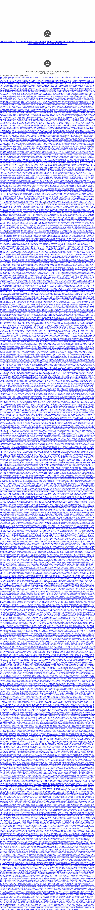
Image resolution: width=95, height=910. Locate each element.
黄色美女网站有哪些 (26, 759)
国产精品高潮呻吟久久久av (70, 546)
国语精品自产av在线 (72, 731)
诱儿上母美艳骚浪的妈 (69, 461)
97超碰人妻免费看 (90, 335)
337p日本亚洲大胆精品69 (35, 283)
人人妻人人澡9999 (41, 809)
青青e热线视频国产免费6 (12, 227)
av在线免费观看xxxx (44, 522)
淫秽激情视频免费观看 (27, 817)
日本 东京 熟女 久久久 (13, 889)
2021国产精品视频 (50, 675)
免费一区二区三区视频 (72, 798)
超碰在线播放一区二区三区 (65, 725)
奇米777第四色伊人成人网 (54, 823)
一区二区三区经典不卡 (36, 415)
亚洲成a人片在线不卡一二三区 (31, 88)
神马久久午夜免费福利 (24, 330)
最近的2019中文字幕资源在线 (44, 533)
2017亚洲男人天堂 (40, 839)
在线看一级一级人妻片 (33, 409)
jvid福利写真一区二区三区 (44, 496)
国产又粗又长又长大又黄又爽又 (63, 812)
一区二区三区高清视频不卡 (50, 780)
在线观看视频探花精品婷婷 (80, 888)
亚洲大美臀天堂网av (65, 225)
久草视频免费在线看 (70, 785)
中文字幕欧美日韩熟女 (23, 233)
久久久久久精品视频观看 (10, 751)
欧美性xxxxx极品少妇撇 (27, 420)
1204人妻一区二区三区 (87, 243)
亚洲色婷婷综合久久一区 (31, 132)
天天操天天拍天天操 (68, 162)
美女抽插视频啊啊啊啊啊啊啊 (67, 164)
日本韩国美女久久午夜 (10, 236)
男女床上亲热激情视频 (56, 641)
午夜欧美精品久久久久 (40, 264)
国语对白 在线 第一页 (27, 738)
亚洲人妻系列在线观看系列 (13, 201)
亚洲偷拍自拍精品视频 (10, 233)
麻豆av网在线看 (33, 224)
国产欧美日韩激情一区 (57, 177)
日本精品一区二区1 (67, 211)
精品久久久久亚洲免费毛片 (36, 859)
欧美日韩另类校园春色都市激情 (75, 515)
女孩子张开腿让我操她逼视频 (57, 631)
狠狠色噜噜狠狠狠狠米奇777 (67, 759)
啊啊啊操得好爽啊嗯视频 (42, 115)
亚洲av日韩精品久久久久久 (16, 365)
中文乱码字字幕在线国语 (77, 686)
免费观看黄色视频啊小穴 (15, 488)
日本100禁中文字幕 (88, 490)
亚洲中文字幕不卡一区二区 (60, 183)
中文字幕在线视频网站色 (25, 715)
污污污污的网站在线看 (33, 303)
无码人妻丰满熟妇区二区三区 (56, 330)
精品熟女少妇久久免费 (86, 646)
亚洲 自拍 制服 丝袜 (42, 304)
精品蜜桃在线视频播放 (32, 401)
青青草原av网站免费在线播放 (24, 712)
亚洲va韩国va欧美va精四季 (41, 327)
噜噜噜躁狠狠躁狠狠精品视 (79, 562)
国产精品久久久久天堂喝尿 (72, 749)
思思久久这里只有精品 (35, 153)
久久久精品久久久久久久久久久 (63, 133)
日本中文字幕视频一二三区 (24, 667)
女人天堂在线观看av (12, 502)
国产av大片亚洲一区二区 (52, 759)
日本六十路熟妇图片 (64, 738)
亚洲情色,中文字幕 (55, 519)
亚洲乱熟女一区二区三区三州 (38, 130)
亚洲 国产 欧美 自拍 (27, 444)
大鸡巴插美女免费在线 (69, 849)
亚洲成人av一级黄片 (51, 332)
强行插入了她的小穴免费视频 (59, 530)
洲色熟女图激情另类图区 (79, 443)
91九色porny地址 (65, 578)
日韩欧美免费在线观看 (62, 238)
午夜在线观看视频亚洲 (30, 878)
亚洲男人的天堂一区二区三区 (70, 369)
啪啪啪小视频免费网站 (19, 267)
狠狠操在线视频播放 (75, 635)
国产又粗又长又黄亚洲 (52, 124)
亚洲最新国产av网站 (22, 541)
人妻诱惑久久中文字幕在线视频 (48, 591)
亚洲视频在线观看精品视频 (49, 425)
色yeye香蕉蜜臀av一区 (87, 885)
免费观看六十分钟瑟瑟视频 (13, 793)
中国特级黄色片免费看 (52, 456)
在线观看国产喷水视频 (8, 415)
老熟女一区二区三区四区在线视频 (48, 336)
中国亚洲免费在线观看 (62, 751)
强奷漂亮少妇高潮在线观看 (16, 277)
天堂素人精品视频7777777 (54, 211)
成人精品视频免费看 (12, 472)
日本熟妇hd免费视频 (11, 354)
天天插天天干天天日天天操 (53, 815)
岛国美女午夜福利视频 (35, 636)
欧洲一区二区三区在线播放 (62, 644)
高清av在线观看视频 (77, 198)
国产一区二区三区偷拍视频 (22, 130)
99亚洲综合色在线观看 (46, 298)
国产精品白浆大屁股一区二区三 (23, 652)
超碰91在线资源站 (55, 185)
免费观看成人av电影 (13, 851)
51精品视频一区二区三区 (74, 370)
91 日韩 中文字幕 (37, 680)
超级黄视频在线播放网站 (29, 301)
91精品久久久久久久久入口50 (68, 159)
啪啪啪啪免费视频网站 (80, 383)
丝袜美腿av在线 (25, 95)
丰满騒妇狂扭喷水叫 (65, 777)
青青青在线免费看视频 (65, 378)
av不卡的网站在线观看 (86, 136)
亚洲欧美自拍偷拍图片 (21, 441)
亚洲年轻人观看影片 (36, 103)
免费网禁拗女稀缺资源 (30, 269)
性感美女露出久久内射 (77, 841)
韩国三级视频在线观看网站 (78, 501)
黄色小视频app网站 (23, 777)
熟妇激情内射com (34, 344)
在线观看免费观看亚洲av (82, 95)
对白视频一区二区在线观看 (68, 523)
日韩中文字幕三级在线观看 (27, 270)
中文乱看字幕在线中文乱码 (61, 623)
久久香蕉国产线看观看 (76, 249)
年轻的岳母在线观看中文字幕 (59, 285)
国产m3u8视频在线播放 (66, 396)
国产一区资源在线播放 (13, 494)
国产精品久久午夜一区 (11, 122)
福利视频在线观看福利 (63, 341)
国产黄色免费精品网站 (34, 757)
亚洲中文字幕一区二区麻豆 (19, 125)
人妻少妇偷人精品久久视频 (38, 717)
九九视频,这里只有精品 (51, 475)
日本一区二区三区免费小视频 (83, 259)
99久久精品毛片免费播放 (70, 283)
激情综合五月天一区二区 (62, 290)
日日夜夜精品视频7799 (31, 101)
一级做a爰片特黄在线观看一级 (31, 630)
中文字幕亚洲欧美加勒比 (76, 380)
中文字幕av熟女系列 (54, 246)
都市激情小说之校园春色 (22, 860)
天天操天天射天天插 (48, 382)
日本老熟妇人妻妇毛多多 (19, 491)
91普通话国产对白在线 (18, 93)
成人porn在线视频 (26, 698)
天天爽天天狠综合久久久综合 (22, 709)
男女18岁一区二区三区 (16, 332)
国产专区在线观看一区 (64, 627)
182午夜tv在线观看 (56, 193)
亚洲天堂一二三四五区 (52, 433)
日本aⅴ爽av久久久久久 (19, 615)
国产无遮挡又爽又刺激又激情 (63, 314)
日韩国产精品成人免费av (25, 293)
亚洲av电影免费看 (10, 238)
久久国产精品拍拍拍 (70, 465)
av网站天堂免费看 (22, 843)
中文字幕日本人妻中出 (85, 103)
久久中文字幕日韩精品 (56, 162)
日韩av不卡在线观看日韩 (51, 507)
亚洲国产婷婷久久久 (58, 217)
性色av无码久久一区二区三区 (60, 298)
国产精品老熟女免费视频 (66, 552)
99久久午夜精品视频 (13, 154)
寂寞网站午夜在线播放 (78, 535)
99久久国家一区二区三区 (18, 190)
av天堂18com (13, 875)
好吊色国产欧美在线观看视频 (48, 344)
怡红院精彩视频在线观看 (10, 359)
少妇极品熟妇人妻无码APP (52, 112)
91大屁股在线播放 (28, 462)
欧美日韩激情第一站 (12, 349)
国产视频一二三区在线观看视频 (50, 159)
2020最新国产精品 (50, 238)
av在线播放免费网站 (55, 649)
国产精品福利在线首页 (69, 791)
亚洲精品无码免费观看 (37, 507)
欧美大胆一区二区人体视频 (22, 423)
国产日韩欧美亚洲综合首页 (62, 610)
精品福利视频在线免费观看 (12, 254)
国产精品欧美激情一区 (55, 373)
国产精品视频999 (78, 725)
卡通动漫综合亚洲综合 (23, 344)
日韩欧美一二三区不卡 (11, 249)
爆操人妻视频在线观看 (6, 98)
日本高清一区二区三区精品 (17, 288)
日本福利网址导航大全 (16, 338)
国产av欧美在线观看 (21, 669)
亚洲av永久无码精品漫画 (28, 199)
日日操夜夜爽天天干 (80, 132)
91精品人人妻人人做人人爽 (35, 685)
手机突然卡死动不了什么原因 (23, 346)
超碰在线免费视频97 (34, 894)
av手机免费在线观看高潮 (51, 746)
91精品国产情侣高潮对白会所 (55, 130)
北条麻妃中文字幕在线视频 (19, 309)
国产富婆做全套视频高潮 (67, 112)
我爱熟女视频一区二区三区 (74, 533)
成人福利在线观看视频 (63, 712)
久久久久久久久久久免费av (44, 99)
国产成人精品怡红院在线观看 (86, 288)
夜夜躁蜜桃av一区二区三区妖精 (16, 846)
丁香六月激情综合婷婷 (53, 186)
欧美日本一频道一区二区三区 (18, 82)
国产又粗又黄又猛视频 (8, 390)
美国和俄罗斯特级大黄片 (68, 417)
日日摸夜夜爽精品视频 (45, 141)
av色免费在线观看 (49, 807)
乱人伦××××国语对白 (74, 349)
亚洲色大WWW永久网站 (35, 517)
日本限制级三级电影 (30, 704)
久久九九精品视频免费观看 (76, 623)
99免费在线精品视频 (66, 588)
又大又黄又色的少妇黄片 (41, 432)
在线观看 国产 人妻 (72, 207)
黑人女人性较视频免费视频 (16, 393)
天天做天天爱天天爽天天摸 (18, 628)
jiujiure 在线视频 (11, 512)
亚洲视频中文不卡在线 (60, 382)
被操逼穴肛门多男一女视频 (7, 452)
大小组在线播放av (38, 738)
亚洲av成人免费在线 (73, 248)
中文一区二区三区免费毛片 (48, 82)
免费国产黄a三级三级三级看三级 (74, 182)
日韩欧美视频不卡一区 (66, 220)
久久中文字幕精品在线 (32, 722)
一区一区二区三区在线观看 (9, 325)
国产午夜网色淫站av (80, 188)
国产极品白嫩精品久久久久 (21, 644)
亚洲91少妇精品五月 (12, 399)
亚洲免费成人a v (74, 86)
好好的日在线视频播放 (47, 153)
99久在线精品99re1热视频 (27, 886)
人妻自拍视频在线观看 (71, 288)
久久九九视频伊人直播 (24, 341)
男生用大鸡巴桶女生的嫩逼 (11, 554)
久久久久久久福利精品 (69, 641)
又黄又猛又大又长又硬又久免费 (72, 196)
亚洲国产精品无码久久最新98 (78, 596)
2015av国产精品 (40, 549)
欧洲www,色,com (32, 551)
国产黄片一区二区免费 (35, 649)
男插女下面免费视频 (33, 285)
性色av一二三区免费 (47, 217)
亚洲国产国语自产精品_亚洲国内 (62, 486)
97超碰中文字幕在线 (38, 272)
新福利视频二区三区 (21, 386)
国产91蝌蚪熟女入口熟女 (45, 422)
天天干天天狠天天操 (87, 780)
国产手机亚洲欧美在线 (57, 570)
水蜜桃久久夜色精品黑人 (83, 175)
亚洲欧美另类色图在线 (68, 602)
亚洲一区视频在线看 (7, 831)
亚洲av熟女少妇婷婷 (88, 396)
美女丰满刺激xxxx (57, 311)
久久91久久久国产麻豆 (76, 722)
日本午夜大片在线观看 (28, 144)
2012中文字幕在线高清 (61, 296)
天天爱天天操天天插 (57, 543)
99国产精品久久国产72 (27, 849)
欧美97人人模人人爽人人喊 (20, 773)
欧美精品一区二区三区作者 (52, 117)
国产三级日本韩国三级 (70, 817)
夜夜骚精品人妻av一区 (23, 511)
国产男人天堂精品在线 (11, 527)
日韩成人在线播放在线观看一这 (31, 577)
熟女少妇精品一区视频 (67, 127)
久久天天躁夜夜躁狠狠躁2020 (50, 312)
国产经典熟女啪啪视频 (15, 470)
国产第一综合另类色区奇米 (24, 272)
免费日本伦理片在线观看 (44, 619)
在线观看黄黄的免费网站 (45, 315)
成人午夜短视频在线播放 (65, 698)
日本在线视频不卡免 (39, 557)
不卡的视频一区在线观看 (51, 198)
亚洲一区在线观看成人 (46, 303)
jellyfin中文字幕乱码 (50, 90)
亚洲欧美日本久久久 (14, 806)
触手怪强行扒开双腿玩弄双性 (38, 343)
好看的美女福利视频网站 (48, 891)
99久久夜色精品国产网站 (43, 519)
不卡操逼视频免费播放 (63, 783)
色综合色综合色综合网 (63, 335)
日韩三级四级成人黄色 (37, 585)
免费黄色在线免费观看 (64, 128)
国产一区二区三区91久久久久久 (26, 643)
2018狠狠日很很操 (36, 120)
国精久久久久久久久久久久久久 (36, 388)
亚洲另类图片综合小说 (68, 101)
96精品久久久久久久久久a (46, 322)
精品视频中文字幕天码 (13, 128)
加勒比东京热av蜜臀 (13, 904)
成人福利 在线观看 (64, 657)
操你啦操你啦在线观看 (57, 670)
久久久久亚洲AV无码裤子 (35, 565)
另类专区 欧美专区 (81, 417)
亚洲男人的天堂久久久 (8, 282)
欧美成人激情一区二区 (74, 322)
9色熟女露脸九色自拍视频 (57, 739)
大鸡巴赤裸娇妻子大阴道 (35, 312)
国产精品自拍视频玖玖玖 (82, 851)
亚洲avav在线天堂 (20, 640)
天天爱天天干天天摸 (79, 411)
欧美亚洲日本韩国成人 (63, 291)
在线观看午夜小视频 (35, 95)
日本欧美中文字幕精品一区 (80, 193)
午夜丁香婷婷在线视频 (77, 344)
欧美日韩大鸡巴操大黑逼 (36, 677)
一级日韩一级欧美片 (70, 217)
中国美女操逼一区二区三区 (52, 733)
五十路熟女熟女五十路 (36, 80)
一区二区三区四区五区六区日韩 (34, 215)
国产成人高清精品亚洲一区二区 (20, 636)
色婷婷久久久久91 (54, 590)
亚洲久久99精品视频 (69, 95)
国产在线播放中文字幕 (15, 114)
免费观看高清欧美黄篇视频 (16, 101)
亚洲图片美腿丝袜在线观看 (29, 739)
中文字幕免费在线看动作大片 (82, 878)
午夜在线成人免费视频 (10, 583)
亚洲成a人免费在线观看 (54, 148)
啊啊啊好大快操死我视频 (58, 240)
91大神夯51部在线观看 (47, 365)
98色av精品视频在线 (13, 361)
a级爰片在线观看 (41, 846)
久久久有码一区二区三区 (62, 261)
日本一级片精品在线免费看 (57, 301)
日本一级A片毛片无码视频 (82, 590)
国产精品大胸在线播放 (51, 814)
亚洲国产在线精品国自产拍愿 (8, 198)
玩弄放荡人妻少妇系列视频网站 (27, 530)
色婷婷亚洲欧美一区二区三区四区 (16, 422)
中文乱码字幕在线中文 (51, 86)
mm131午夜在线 (60, 749)
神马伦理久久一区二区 (56, 602)
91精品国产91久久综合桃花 (70, 818)
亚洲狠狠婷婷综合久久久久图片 (75, 280)
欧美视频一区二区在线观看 (86, 96)
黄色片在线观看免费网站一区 (25, 478)
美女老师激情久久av (70, 509)
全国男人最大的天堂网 (56, 338)
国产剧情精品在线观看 (46, 452)
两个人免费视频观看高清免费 (10, 602)
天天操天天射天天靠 (19, 891)
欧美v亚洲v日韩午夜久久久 (9, 528)
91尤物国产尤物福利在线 (28, 212)
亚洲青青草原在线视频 (10, 770)
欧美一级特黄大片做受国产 (50, 719)
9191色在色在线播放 (67, 427)
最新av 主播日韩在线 (62, 390)
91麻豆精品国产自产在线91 (78, 627)
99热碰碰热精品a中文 (34, 583)
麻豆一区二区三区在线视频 (47, 683)
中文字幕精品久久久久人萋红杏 (23, 835)
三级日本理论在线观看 (71, 560)
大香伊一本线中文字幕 (60, 365)
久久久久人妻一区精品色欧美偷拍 (66, 194)
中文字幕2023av (55, 477)
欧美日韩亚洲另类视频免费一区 (61, 586)
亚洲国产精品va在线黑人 (43, 781)
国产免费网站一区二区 (26, 90)
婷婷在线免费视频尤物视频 (65, 689)
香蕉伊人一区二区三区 (32, 240)
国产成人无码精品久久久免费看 (17, 356)
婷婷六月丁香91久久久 (35, 335)
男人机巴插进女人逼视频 (77, 275)
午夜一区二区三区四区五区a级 (8, 343)
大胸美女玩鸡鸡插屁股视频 (60, 485)
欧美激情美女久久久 (53, 778)
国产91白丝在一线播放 (48, 290)
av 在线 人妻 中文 (89, 686)
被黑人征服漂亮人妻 (80, 138)
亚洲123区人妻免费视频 (14, 698)
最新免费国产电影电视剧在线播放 (51, 356)
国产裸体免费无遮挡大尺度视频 (77, 111)
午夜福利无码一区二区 (11, 133)
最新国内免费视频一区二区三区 (17, 675)
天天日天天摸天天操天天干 (85, 504)
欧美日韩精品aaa (12, 741)
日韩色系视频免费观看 (48, 909)
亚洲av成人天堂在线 (32, 491)
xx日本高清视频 (12, 375)
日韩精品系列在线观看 (64, 332)
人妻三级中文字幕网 (64, 319)
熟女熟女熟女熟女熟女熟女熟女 (53, 106)
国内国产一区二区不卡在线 (44, 485)
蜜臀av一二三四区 (58, 154)
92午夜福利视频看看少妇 (8, 377)
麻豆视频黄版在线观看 (75, 390)
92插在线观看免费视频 (10, 511)
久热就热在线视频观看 (51, 407)
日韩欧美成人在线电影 (18, 124)
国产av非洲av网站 (23, 714)
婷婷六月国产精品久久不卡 (60, 775)
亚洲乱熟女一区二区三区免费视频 (48, 265)
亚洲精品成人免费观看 (17, 317)
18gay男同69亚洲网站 (14, 823)
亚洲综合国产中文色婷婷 (26, 435)
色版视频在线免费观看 (72, 481)
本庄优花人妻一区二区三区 (78, 352)
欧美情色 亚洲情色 (17, 178)
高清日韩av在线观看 (15, 177)
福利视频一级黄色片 (67, 788)
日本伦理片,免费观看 (63, 306)
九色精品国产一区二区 (78, 557)
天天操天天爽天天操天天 (18, 174)
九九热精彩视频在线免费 (72, 228)
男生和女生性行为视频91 (22, 473)
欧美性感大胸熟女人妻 (27, 847)
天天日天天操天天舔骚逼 (51, 309)
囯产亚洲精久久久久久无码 (70, 409)
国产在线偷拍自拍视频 (36, 307)
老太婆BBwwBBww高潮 (42, 301)
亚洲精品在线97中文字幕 (57, 146)
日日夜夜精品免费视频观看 (48, 664)
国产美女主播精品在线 (84, 756)
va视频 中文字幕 (15, 781)
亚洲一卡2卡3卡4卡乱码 (61, 254)
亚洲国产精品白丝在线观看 (70, 144)
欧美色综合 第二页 (12, 827)
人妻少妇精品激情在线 (19, 722)
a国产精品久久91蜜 (30, 809)
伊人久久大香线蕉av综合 (71, 793)
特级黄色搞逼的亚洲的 (29, 148)
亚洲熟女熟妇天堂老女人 (26, 760)
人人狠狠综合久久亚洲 (11, 627)
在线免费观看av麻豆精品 (43, 338)
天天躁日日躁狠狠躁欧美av (36, 191)
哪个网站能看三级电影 (78, 227)
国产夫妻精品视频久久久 (17, 146)
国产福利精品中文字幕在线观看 (45, 204)
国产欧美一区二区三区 (34, 441)
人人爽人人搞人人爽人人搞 (68, 459)
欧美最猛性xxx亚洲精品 (34, 430)
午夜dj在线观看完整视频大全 (80, 470)
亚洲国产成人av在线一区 (38, 451)
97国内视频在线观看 (8, 599)
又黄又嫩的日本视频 (65, 327)
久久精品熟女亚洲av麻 (6, 883)
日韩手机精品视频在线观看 (59, 88)
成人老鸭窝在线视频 (41, 851)
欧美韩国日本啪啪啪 (75, 710)
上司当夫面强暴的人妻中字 (77, 630)
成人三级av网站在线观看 (86, 161)
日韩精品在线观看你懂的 (83, 696)
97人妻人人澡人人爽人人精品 (86, 149)
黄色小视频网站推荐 (11, 581)
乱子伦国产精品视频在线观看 (13, 533)
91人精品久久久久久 (45, 707)
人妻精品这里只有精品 (70, 543)
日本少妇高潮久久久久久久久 (10, 217)
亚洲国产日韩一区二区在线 (78, 148)
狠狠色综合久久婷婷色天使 (15, 148)
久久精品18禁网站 (55, 138)
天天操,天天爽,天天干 (48, 157)
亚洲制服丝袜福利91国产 (30, 170)
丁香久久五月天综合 (64, 352)
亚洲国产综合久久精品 (21, 651)
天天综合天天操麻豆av (14, 156)
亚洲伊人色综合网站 (83, 493)
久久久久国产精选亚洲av (60, 594)
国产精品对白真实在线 (69, 273)
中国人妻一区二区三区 (38, 659)
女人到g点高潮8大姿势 (63, 244)
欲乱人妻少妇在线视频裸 (35, 290)
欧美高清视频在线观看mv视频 (57, 149)
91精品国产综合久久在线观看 (51, 415)
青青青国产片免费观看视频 (27, 294)
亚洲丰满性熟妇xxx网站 (83, 194)
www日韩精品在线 (9, 652)
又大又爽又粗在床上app (19, 765)
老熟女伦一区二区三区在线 (9, 493)
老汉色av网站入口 (30, 406)
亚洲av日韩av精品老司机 (12, 818)
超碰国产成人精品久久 (42, 212)
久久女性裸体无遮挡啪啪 (75, 298)
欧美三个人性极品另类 (72, 204)
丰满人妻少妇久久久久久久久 (74, 157)
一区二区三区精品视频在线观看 (56, 789)
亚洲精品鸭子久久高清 (45, 902)
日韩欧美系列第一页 (87, 683)
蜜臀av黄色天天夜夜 (5, 178)
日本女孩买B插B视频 (14, 367)
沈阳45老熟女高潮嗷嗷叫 (68, 257)
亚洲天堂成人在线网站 (59, 735)
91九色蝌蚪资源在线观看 (71, 93)
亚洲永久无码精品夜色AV (77, 783)
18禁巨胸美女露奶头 (8, 328)
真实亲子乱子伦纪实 (84, 294)
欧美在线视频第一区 (70, 398)
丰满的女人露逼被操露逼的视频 (84, 883)
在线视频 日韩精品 (54, 115)
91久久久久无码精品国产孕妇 (25, 746)
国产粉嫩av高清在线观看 (26, 838)
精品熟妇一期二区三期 (29, 520)
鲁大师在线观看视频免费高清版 (37, 140)
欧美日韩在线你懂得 (28, 588)
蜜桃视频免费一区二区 (37, 251)
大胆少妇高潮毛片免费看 (56, 144)
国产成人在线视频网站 (86, 299)
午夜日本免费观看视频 (14, 232)
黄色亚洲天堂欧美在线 (75, 404)
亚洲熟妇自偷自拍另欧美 (71, 897)
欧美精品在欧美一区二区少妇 (31, 230)
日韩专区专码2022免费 (74, 422)
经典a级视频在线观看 (65, 215)
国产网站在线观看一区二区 (12, 817)
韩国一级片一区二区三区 (61, 340)
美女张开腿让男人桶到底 (54, 420)
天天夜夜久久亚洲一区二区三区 (81, 802)
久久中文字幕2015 (39, 203)
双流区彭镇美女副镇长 (62, 636)
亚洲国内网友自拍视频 (46, 509)
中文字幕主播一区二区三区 (71, 628)
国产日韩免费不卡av (50, 907)
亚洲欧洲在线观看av (79, 552)
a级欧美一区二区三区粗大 (69, 846)
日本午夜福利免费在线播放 (29, 619)
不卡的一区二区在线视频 (31, 315)
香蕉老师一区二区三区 (80, 496)
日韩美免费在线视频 (67, 649)
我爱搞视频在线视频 (45, 288)
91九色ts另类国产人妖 (47, 441)
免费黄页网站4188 (83, 93)
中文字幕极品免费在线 (6, 215)
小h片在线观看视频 (59, 540)
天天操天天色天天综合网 (60, 833)
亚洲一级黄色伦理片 (81, 572)
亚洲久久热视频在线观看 (72, 136)
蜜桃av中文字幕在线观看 (26, 128)
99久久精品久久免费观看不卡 (10, 714)
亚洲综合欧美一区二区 (40, 399)
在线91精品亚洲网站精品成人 (45, 885)
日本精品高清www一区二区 (42, 889)
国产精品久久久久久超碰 (81, 269)
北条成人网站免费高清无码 (10, 112)
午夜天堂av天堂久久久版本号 (57, 367)
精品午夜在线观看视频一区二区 (45, 704)
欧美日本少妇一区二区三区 (39, 377)
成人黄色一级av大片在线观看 (76, 296)
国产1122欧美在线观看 (24, 743)
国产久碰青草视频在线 (78, 133)
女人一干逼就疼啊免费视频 (29, 575)
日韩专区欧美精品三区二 (55, 143)
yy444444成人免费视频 (14, 378)
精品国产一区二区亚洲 (87, 751)
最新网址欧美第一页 (34, 83)
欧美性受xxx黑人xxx (88, 407)
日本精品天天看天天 (5, 185)
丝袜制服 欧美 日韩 (15, 706)
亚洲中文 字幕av (80, 119)
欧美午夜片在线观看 (77, 82)
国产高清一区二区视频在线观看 (38, 394)
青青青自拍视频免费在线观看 (38, 511)
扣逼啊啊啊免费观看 (62, 491)
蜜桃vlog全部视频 (11, 610)
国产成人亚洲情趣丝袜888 (33, 119)
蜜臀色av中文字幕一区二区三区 (59, 151)
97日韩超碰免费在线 (75, 291)
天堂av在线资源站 (30, 625)
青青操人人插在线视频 (22, 383)
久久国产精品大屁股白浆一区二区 (19, 191)
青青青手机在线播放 (12, 306)
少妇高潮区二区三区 (46, 640)
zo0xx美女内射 (88, 362)
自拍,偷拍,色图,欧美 (87, 249)
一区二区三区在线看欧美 (42, 469)
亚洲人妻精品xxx (58, 448)
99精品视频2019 (50, 706)
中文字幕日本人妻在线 (51, 227)
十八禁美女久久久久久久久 (77, 335)
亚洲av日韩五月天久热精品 (80, 361)
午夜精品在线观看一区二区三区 (44, 323)
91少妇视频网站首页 (31, 569)
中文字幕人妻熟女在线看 (58, 465)
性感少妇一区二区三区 (76, 174)
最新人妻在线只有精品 (82, 146)
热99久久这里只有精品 (87, 599)
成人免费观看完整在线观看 (50, 728)
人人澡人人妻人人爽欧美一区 (45, 182)
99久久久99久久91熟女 (84, 615)
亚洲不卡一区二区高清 (9, 224)
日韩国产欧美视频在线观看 (71, 96)
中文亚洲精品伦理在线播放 (52, 127)
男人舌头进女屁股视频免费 (38, 686)
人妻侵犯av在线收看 (82, 509)
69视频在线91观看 (68, 219)
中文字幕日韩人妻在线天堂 (35, 719)
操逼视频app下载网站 (48, 243)
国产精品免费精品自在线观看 (80, 222)
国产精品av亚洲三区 (17, 812)
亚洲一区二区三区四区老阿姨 (85, 311)
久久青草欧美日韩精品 (27, 264)
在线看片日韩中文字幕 (19, 98)
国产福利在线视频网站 (15, 635)
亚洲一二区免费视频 (84, 469)
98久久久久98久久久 (70, 536)
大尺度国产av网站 (84, 530)
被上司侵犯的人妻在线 (88, 183)
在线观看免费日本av (76, 444)
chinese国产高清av (60, 481)
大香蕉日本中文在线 (75, 685)
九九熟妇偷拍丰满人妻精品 (84, 701)
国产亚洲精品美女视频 (58, 228)
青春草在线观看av (78, 396)
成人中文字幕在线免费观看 (80, 270)
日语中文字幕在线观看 (76, 336)
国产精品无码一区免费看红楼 (46, 606)
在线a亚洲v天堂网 (46, 151)
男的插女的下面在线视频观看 (42, 498)
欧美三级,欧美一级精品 (15, 301)
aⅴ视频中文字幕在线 (5, 174)
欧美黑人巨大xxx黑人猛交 (69, 104)
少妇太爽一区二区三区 (60, 830)
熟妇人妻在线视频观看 (18, 132)
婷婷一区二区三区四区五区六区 (83, 278)
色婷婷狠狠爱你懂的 (53, 527)
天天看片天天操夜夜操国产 (52, 794)
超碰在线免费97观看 (38, 746)
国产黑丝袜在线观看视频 (71, 469)
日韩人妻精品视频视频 (23, 236)
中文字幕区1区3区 (83, 115)
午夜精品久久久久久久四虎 (39, 164)
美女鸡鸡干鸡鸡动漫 (23, 612)
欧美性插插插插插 (45, 146)
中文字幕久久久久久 (16, 196)
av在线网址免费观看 (63, 660)
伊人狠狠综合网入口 (69, 904)
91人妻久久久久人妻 (39, 836)
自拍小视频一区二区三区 (25, 133)
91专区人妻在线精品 (37, 698)
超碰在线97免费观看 (23, 217)
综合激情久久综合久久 (52, 681)
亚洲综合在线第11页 (41, 273)
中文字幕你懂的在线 (66, 377)
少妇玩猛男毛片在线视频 (59, 280)
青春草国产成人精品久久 (53, 343)
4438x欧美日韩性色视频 (34, 798)
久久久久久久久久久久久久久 (71, 472)
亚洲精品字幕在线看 (36, 159)
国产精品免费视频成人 (55, 417)
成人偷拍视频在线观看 (11, 843)
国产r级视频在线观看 (8, 517)
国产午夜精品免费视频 (38, 806)
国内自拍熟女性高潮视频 (76, 290)
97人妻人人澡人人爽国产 (18, 641)
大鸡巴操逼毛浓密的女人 (11, 327)
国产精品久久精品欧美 (55, 581)
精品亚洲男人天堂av (76, 499)
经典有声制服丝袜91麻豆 (44, 348)
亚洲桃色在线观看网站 (39, 652)
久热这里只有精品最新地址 (48, 244)
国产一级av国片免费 (64, 444)
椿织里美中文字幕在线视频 (20, 335)
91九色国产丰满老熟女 (23, 343)
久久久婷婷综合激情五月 (45, 132)
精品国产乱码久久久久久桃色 (47, 254)
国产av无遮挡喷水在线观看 (21, 91)
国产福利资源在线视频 (72, 256)
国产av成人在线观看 (54, 502)
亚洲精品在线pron (45, 83)
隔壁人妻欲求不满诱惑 (61, 820)
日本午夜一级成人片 (33, 452)
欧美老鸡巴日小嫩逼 (54, 419)
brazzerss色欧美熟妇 (48, 283)
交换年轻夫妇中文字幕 (59, 315)
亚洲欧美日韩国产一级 (16, 562)
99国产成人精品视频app (11, 380)
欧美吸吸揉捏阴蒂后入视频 (44, 317)
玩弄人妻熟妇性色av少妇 (32, 591)
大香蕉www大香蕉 (39, 319)
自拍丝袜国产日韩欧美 (65, 222)
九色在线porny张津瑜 (75, 683)
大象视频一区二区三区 (83, 346)
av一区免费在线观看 (13, 432)
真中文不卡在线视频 (64, 336)
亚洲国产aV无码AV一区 (54, 899)
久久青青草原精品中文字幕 (75, 862)
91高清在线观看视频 (71, 346)
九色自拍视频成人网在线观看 (57, 880)
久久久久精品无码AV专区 (63, 362)
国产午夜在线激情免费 (6, 267)
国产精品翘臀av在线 (13, 294)
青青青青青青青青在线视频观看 (56, 467)
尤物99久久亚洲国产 (16, 520)
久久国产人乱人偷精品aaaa (30, 672)
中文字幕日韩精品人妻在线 (83, 354)
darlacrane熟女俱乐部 (77, 327)
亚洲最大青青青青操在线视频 (11, 778)
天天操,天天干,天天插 (78, 433)
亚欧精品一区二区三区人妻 (81, 293)
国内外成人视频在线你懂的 (19, 340)
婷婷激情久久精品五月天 (80, 201)
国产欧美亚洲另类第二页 (59, 98)
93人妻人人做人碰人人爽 (32, 175)
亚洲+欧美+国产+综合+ (84, 207)
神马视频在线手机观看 (8, 864)
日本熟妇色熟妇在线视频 (86, 402)
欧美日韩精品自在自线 (45, 311)
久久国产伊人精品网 (66, 117)
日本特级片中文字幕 (51, 528)
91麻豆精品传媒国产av (50, 383)
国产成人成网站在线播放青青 (71, 214)
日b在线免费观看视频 (76, 128)
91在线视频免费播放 (43, 224)
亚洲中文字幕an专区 (67, 559)
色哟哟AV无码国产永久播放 (53, 354)
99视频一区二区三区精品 (21, 328)
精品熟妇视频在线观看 (59, 125)
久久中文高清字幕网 (63, 404)
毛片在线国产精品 (27, 680)
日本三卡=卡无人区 (19, 204)
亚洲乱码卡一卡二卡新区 (60, 446)
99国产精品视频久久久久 (79, 698)
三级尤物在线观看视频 (22, 501)
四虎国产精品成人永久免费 (84, 167)
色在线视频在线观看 (76, 699)
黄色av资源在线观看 (81, 99)
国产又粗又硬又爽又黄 (55, 361)
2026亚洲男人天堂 (54, 525)
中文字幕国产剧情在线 (40, 823)
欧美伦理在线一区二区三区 (52, 557)
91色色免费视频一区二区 (57, 551)
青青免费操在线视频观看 (42, 609)
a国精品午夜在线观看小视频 (51, 215)
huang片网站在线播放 (51, 349)
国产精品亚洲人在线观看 (58, 136)
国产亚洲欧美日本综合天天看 (16, 111)
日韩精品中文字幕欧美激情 (23, 552)
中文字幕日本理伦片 (82, 625)
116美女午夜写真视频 (9, 140)
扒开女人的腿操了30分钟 (8, 860)
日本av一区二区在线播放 (79, 109)
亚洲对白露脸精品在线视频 (41, 631)
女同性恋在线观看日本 (30, 496)
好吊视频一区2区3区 (76, 836)
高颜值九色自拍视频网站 (58, 619)
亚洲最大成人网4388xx (78, 246)
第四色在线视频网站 (64, 107)
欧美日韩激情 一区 (44, 286)
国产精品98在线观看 (11, 425)
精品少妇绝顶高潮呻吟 (43, 162)
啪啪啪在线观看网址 (8, 357)
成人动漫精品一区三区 (24, 531)
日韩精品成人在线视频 (32, 641)
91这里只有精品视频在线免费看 (36, 109)
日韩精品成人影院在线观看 (25, 399)
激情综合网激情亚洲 (54, 220)
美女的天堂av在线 (25, 103)
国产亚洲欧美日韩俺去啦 (25, 654)
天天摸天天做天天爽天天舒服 (69, 506)
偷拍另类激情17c (6, 315)
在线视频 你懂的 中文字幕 (69, 311)
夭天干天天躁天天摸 (80, 224)
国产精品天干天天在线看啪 (22, 256)
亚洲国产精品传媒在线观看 (14, 515)
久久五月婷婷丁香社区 (9, 383)
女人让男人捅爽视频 (14, 95)
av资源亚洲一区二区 (25, 214)
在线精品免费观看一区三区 (62, 80)
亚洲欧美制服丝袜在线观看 (29, 457)
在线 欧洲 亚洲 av (71, 98)
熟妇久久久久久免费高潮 (66, 241)
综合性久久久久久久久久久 (38, 736)
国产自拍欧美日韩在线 (24, 407)
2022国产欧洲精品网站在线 (45, 412)
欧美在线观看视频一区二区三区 (12, 680)
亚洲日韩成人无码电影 (80, 664)
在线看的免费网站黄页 (62, 709)
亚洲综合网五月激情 (88, 157)
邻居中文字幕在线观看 (69, 199)
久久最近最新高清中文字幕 (26, 556)
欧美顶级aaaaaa (26, 120)
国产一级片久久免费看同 (75, 254)
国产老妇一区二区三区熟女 (75, 531)
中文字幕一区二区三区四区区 (54, 849)
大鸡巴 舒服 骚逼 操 (48, 490)
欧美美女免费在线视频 (65, 770)
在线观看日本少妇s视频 (69, 119)
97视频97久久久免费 (70, 704)
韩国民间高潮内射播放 (82, 159)
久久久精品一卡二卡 (45, 351)
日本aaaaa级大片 (71, 88)
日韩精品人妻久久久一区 (68, 851)
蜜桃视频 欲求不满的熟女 (15, 412)
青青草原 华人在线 (78, 812)
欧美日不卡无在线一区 (57, 83)
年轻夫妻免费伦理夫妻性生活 (64, 802)
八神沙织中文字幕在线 (72, 440)
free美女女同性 (45, 525)
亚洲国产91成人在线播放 (21, 312)
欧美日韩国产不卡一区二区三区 (68, 115)
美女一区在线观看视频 (59, 120)
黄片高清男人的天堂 (63, 475)
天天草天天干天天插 (15, 165)
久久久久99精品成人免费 (62, 156)
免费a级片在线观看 (22, 454)
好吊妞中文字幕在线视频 (17, 209)
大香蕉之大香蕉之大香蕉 (31, 322)
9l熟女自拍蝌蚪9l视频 (43, 170)
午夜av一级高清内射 (10, 136)
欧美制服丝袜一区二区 (26, 362)
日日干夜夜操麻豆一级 (49, 749)
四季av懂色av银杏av (61, 893)
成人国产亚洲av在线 (12, 654)
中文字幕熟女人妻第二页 (65, 109)
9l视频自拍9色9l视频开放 (31, 867)
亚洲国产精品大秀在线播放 (71, 177)
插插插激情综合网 (57, 132)
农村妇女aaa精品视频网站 (42, 294)
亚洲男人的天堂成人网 (21, 796)
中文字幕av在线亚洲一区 (38, 528)
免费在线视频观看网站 (42, 373)
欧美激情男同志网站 (85, 472)
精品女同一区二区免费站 (49, 709)
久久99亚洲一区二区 (42, 220)
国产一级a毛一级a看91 (23, 325)
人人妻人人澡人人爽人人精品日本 (81, 117)
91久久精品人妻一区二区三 (31, 146)
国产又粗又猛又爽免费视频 (54, 488)
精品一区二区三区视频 (82, 257)
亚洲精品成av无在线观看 (47, 638)
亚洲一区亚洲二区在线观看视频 (56, 580)
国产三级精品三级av (8, 143)
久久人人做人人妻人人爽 (27, 823)
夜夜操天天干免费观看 (50, 375)
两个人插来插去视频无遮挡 (21, 396)
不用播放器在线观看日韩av (80, 835)
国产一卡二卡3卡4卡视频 (59, 662)
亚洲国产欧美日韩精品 (75, 667)
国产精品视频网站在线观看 (53, 511)
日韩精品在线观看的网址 (51, 233)
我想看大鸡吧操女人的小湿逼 (37, 107)
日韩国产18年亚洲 (49, 133)
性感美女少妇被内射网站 (69, 338)
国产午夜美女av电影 (7, 335)
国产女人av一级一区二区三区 (8, 80)
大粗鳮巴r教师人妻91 (70, 359)
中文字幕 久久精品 (73, 190)
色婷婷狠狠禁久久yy (23, 249)
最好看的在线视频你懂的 (19, 764)
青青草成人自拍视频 (5, 398)
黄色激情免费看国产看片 (79, 170)
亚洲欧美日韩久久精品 (77, 319)
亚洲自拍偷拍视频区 (18, 151)
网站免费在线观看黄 (37, 133)
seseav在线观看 (76, 328)
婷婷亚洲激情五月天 (70, 146)
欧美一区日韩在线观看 (87, 857)
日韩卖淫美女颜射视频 (28, 178)
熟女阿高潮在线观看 (7, 298)
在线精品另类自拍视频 (83, 88)
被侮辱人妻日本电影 (40, 772)
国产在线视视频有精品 (48, 236)
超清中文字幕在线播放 (26, 788)
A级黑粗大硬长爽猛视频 (15, 230)
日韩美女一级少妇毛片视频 (66, 169)
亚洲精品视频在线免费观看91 (32, 525)
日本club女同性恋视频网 (32, 288)
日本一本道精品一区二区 (35, 448)
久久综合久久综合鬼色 (65, 328)
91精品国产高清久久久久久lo (41, 478)
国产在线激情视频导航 (49, 667)
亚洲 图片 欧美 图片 (60, 756)
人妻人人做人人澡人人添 (51, 191)
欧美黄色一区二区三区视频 (34, 356)
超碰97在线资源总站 (74, 323)
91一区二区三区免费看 (71, 125)
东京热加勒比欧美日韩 (26, 154)
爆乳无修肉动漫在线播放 (44, 731)
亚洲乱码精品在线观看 (40, 556)
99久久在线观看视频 (82, 465)
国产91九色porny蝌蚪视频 (30, 486)
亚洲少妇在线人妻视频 (75, 261)
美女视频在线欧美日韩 (56, 214)
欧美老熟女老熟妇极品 (67, 454)
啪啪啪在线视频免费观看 (69, 488)
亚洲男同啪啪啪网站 (88, 725)
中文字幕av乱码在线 (29, 748)
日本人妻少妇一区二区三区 (74, 267)
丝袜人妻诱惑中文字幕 (6, 286)
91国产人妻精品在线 (83, 154)
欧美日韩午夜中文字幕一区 (44, 93)
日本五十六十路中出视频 (12, 362)
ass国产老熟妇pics (45, 583)
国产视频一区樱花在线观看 (31, 207)
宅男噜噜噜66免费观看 (51, 203)
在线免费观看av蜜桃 (50, 712)
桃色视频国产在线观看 (46, 125)
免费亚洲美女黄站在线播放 (85, 520)
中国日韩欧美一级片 (57, 99)
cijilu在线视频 (3, 372)
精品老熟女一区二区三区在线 (8, 614)
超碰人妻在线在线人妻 (8, 257)
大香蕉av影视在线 (79, 814)
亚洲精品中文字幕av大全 (18, 220)
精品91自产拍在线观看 (65, 282)
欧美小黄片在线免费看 (77, 738)
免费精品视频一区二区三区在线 (76, 483)
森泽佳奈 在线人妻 (60, 857)
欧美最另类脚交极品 (56, 406)
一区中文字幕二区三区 (37, 423)
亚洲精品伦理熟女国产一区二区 (66, 264)
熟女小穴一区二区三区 (59, 673)
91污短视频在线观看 (25, 194)
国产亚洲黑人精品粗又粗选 (64, 425)
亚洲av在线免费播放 (67, 270)
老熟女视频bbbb (31, 259)
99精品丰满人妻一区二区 (41, 367)
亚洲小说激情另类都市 (19, 215)
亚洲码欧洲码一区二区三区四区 (80, 486)
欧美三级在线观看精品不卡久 (29, 369)
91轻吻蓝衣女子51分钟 (42, 361)
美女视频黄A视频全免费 (21, 798)
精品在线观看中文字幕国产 (14, 120)
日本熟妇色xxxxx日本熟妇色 (39, 346)
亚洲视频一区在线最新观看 (56, 286)
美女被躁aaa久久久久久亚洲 (25, 149)
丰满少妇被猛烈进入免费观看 (85, 643)
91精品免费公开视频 (85, 251)
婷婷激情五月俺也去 (83, 865)
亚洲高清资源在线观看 (42, 199)
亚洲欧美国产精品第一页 (77, 107)
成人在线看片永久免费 (34, 843)
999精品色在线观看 (81, 523)
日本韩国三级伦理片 (44, 570)
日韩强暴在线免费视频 (65, 433)
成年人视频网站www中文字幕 (81, 514)
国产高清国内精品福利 (78, 693)
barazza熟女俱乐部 (77, 490)
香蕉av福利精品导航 (48, 80)
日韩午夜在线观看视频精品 (51, 135)
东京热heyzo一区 (76, 681)
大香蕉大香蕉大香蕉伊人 (21, 599)
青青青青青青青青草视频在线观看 (19, 244)
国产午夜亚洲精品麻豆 (10, 382)
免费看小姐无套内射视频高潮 (50, 651)
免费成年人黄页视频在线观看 (56, 904)
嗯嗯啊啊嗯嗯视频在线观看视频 (29, 254)
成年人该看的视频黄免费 (35, 382)
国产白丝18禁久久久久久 (41, 385)
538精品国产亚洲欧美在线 (22, 646)
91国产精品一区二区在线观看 (84, 488)
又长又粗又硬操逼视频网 (57, 536)
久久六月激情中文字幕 (32, 141)
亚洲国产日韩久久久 (35, 244)
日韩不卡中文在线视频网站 (25, 391)
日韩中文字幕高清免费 (25, 228)
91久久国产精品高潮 (39, 225)
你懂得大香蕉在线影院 (19, 594)
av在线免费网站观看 (37, 667)
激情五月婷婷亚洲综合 (14, 420)
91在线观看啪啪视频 (70, 580)
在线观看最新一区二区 (63, 598)
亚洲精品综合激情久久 (15, 219)
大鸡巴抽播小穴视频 (81, 815)
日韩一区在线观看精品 (68, 822)
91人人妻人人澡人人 (18, 831)
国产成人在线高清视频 (13, 689)
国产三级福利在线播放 (11, 612)
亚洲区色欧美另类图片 (19, 617)
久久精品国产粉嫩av (26, 186)
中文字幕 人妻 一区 (23, 122)
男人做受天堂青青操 (85, 86)
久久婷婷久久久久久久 (24, 243)
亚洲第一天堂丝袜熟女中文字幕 (50, 430)
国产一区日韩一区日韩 (52, 107)
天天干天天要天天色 (75, 598)
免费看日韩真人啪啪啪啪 (28, 533)
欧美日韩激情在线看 (18, 496)
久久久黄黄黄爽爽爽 (77, 135)
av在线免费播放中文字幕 (67, 138)
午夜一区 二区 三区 (10, 830)
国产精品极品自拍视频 (71, 141)
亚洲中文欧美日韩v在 (73, 530)
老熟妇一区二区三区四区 (22, 140)
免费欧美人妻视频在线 (19, 115)
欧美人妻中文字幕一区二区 (72, 277)
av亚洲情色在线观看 (30, 299)
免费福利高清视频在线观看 (68, 573)
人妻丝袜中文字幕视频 (6, 151)
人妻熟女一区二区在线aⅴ (12, 222)
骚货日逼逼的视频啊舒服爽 (56, 702)
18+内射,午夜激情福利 (49, 161)
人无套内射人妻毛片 (21, 172)
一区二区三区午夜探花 (27, 546)
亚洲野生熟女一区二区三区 (57, 752)
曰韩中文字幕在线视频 (15, 619)
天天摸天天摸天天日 (36, 180)
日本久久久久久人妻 (79, 477)
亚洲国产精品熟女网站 (32, 902)
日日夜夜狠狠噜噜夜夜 (33, 125)
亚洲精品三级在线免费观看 (36, 375)
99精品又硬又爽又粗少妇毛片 (39, 330)
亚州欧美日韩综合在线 (43, 369)
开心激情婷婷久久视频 (52, 378)
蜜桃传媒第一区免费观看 (56, 96)
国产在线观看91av (70, 688)
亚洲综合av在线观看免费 (11, 149)
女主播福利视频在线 (12, 180)
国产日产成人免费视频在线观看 (80, 528)
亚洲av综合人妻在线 (19, 768)
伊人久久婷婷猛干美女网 (62, 180)
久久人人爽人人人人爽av (82, 456)
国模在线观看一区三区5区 (32, 831)
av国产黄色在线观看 (52, 140)
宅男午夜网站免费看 (12, 531)
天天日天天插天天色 (41, 148)
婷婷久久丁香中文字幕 (40, 456)
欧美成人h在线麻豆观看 (69, 175)
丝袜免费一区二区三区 (8, 499)
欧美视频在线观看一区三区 (11, 225)
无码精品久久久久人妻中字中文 (20, 107)
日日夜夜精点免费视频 (76, 203)
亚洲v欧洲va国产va (49, 531)
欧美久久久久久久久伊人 (67, 502)
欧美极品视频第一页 (23, 749)
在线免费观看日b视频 (33, 172)
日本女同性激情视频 (81, 435)
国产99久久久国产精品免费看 (80, 430)
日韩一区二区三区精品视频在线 (79, 839)
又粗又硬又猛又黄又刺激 (74, 810)
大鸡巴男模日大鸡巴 (56, 230)
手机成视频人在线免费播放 (83, 707)
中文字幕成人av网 (15, 194)
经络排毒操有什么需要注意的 (83, 101)
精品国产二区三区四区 (6, 756)
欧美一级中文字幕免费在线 (55, 604)
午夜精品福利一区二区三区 (85, 818)
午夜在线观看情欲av (26, 681)
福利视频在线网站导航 (41, 270)
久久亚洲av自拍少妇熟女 (53, 717)
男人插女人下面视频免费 (41, 886)
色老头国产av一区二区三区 (79, 633)
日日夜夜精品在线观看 (26, 127)
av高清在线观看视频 (49, 362)
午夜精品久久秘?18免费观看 (60, 462)
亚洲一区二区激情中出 (76, 612)
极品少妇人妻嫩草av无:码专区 (49, 306)
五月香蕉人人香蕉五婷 (88, 85)
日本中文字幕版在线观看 (74, 714)
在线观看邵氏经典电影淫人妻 (51, 754)
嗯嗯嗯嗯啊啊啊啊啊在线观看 (72, 604)
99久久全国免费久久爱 (66, 430)
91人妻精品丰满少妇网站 (23, 198)
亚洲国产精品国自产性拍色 (22, 357)
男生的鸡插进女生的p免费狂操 (27, 273)
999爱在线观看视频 (26, 372)
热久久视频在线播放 (14, 103)
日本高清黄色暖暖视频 (38, 333)
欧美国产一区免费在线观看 (62, 423)
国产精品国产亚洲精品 (84, 367)
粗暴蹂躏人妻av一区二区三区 (21, 449)
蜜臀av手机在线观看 (63, 249)
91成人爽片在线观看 (49, 251)
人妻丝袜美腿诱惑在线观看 (22, 415)
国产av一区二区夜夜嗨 (30, 317)
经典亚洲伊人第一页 (53, 169)
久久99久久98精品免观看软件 (16, 314)
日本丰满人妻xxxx (89, 265)
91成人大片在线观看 (63, 380)
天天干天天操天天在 (18, 625)
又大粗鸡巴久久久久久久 (33, 82)
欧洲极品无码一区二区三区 (84, 286)
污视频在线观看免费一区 (59, 533)
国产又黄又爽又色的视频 (14, 144)
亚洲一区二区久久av (32, 623)
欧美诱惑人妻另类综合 (24, 896)
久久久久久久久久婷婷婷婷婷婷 (26, 472)
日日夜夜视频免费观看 (38, 127)
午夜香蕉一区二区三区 (55, 764)
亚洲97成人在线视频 (39, 435)
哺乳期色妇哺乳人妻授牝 (64, 528)
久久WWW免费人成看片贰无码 (47, 401)
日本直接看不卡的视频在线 (47, 820)
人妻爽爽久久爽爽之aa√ (18, 315)
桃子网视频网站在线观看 (31, 314)
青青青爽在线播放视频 (82, 348)
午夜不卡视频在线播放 (82, 104)
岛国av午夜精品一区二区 (54, 270)
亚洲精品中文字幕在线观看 (56, 294)
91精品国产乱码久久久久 (79, 678)
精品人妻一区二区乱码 (27, 232)
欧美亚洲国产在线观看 (88, 370)
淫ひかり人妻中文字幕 (59, 441)
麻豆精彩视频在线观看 (6, 551)
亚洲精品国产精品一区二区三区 (35, 825)
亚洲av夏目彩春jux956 (48, 85)
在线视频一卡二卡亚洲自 (85, 901)
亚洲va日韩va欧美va (54, 535)
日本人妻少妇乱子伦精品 (69, 230)
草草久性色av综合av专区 (8, 762)
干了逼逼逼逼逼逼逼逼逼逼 (20, 551)
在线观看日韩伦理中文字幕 (64, 741)
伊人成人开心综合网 (71, 789)
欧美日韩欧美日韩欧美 (28, 165)
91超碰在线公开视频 (34, 306)
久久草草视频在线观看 (71, 286)
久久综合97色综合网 (43, 101)
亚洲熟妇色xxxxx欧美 (50, 659)
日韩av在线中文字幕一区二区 (10, 693)
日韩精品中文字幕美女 (63, 90)
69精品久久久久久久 (71, 673)
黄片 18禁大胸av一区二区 (61, 646)
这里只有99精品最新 (68, 730)
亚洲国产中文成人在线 (8, 446)
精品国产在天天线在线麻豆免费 (55, 809)
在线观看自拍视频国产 (22, 224)
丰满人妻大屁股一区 (49, 751)
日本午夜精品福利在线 (65, 191)
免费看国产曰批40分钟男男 (20, 688)
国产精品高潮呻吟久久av (83, 372)
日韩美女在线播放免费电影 (57, 865)
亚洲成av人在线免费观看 (23, 80)
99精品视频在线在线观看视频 (53, 435)
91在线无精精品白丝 (22, 375)
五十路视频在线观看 (20, 401)
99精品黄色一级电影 (50, 256)
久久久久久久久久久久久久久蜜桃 (17, 854)
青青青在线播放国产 (40, 378)
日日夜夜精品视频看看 (32, 174)
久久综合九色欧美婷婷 (9, 438)
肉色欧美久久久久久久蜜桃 (30, 235)
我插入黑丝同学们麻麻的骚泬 (35, 854)
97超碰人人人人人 (14, 549)
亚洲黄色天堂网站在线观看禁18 (74, 436)
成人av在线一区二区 (68, 130)
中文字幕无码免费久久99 (24, 528)
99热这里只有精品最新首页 (29, 412)
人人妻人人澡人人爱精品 (23, 251)
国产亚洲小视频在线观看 (50, 194)
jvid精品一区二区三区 (12, 273)
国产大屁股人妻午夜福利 (30, 304)
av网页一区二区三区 (47, 735)
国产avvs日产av (8, 449)
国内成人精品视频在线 (58, 348)
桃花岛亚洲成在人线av (8, 585)
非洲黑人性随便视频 (78, 265)
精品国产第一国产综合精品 (73, 857)
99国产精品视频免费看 (44, 443)
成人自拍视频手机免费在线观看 (11, 264)
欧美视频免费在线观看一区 (23, 815)
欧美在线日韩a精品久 (7, 396)
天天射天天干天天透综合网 (35, 404)
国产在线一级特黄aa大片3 (7, 401)
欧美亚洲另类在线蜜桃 (22, 694)
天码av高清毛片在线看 (61, 531)
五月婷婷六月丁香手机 (71, 520)
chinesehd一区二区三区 (39, 849)
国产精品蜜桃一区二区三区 (73, 394)
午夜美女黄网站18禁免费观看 (17, 804)
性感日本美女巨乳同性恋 (28, 169)
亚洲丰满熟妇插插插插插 (66, 691)
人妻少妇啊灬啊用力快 (6, 822)
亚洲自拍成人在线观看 (71, 620)
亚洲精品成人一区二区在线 (84, 617)
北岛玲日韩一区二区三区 (11, 228)
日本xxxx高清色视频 (71, 149)
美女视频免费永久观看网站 (77, 357)
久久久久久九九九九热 (81, 364)
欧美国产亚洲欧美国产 (88, 667)
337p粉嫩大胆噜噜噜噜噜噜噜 (27, 549)
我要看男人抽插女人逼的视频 (27, 467)
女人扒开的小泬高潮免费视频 (70, 764)
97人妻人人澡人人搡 (65, 246)
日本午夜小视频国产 (35, 217)
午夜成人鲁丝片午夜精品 (76, 475)
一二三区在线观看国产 (62, 667)
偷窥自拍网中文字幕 (80, 448)
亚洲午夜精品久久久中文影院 (68, 186)
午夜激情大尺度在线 (5, 406)
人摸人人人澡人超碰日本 (68, 364)
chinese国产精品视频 (7, 299)
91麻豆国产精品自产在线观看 (43, 727)
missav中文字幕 (7, 590)
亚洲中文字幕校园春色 (70, 320)
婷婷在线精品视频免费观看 (9, 351)
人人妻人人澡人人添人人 (7, 204)
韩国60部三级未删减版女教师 (46, 235)
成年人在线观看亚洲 (78, 127)
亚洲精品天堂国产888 (48, 680)
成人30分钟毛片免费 (7, 683)
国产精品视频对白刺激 (46, 207)
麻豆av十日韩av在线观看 (57, 628)
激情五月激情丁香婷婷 (45, 464)
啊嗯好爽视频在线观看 (50, 414)
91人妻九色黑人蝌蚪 (39, 124)
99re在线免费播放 (67, 209)
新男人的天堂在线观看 (15, 364)
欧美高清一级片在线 (56, 175)
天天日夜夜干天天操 (67, 827)
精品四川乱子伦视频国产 (41, 588)
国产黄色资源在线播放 (52, 109)
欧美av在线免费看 (70, 188)
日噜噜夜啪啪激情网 (40, 488)
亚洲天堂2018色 (36, 154)
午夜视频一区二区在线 (87, 91)
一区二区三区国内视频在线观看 (83, 122)
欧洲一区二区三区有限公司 (53, 399)
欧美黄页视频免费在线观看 (60, 452)
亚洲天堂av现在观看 (18, 299)
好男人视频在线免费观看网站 (10, 736)
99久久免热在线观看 (31, 628)
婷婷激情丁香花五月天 (30, 182)
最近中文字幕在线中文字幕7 (18, 490)
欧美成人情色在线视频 (68, 511)
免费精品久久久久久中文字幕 (32, 365)
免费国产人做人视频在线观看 (11, 241)
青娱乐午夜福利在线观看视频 (16, 322)
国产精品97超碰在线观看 (41, 461)
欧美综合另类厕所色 (49, 864)
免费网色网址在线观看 (30, 278)
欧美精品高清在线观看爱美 (52, 293)
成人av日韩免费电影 (60, 204)
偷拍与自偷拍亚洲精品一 (16, 88)
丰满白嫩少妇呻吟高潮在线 (71, 670)
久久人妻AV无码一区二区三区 (23, 282)
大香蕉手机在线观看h (6, 609)
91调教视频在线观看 (54, 114)
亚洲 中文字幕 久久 (10, 430)
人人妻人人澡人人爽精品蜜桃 (78, 80)
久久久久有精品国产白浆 (82, 143)
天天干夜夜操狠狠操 (64, 838)
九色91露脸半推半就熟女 (53, 470)
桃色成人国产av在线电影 (35, 773)
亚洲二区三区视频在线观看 (83, 461)
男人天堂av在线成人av (32, 543)
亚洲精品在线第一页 (84, 178)
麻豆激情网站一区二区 (73, 161)
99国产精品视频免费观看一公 (25, 785)
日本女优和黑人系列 (13, 607)
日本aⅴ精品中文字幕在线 (70, 154)
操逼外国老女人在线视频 (85, 897)
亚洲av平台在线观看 (34, 540)
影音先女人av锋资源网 (15, 169)
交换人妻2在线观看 (60, 157)
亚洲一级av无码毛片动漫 (50, 249)
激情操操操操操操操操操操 (78, 864)
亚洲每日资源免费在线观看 (45, 206)
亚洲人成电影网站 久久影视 (50, 282)
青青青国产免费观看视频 (45, 174)
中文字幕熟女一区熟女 (59, 548)
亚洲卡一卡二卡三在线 (16, 304)
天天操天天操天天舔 (9, 694)
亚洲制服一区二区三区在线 (25, 602)
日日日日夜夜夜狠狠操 (44, 364)
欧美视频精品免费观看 (47, 95)
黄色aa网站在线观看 (76, 494)
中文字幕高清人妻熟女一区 (31, 336)
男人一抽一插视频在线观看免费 (14, 436)
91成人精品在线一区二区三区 (21, 291)
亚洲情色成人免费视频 (50, 654)
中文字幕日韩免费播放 (11, 777)
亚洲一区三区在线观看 (65, 309)
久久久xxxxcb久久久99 (42, 246)
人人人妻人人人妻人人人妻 (81, 432)
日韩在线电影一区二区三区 (82, 391)
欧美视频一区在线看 (54, 886)
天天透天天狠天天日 (11, 478)
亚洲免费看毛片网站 (66, 212)
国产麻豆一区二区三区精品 (23, 157)
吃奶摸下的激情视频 (62, 349)
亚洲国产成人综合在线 (74, 485)
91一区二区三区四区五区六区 (72, 83)
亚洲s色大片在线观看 (54, 212)
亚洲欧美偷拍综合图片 (15, 633)
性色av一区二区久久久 (31, 590)
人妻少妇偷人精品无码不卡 (17, 119)
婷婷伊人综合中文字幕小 (62, 635)
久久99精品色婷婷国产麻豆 (10, 164)
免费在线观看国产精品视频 (34, 85)
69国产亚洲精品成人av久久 (19, 596)
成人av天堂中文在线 (7, 625)
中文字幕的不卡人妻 (61, 262)
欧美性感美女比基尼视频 (78, 325)
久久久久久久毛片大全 (78, 314)
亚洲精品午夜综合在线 (40, 770)
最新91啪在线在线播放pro (60, 248)
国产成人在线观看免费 (35, 425)
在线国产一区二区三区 (84, 541)
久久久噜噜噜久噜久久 (33, 670)
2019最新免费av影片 (17, 609)
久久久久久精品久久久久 (32, 188)
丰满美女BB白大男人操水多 (38, 627)
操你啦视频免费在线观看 (34, 767)
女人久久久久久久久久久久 (72, 648)
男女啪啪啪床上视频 (87, 317)
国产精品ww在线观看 (42, 467)
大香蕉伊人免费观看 (8, 135)
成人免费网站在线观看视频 (30, 881)
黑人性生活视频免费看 (79, 741)
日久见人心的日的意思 (8, 83)
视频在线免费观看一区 (69, 253)
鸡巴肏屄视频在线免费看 (41, 502)
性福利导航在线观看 (36, 157)
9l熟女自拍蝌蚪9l (76, 677)
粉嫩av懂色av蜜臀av (51, 686)
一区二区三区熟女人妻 (82, 544)
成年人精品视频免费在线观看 (45, 111)
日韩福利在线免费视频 (11, 246)
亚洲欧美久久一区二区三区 (75, 285)
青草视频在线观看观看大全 (50, 725)
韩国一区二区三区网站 (56, 443)
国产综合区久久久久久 (32, 267)
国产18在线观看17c (55, 364)
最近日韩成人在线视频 (61, 577)
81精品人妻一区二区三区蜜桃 (10, 593)
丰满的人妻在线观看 (28, 578)
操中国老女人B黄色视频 (15, 211)
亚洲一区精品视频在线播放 (65, 265)
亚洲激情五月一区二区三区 (82, 614)
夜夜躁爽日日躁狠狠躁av (48, 857)
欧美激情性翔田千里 (88, 336)
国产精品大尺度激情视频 (16, 791)
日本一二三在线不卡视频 (85, 706)
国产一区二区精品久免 (85, 204)
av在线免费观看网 (51, 836)
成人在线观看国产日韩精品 (35, 414)
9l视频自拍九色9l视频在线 (38, 598)
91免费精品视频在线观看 (55, 253)
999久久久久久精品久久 (87, 322)
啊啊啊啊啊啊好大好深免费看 (39, 580)
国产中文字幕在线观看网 (59, 457)
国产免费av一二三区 (5, 323)
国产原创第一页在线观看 (22, 649)
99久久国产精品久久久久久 (33, 640)
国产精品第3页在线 (87, 233)
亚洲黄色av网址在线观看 (11, 598)
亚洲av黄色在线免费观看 (39, 411)
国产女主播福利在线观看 (47, 340)
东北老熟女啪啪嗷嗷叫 (55, 101)
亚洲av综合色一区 (60, 103)
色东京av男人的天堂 (71, 153)
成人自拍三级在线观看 (69, 696)
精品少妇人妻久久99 (67, 201)
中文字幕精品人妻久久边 (59, 207)
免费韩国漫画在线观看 (64, 841)
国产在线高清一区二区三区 (60, 322)
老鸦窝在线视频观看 (36, 709)
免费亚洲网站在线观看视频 (61, 323)
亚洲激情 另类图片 (24, 306)
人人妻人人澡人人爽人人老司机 (55, 817)
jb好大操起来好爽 (53, 385)
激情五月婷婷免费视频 (86, 628)
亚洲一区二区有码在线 (79, 691)
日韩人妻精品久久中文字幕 (46, 91)
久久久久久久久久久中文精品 (55, 219)
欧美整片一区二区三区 (11, 272)
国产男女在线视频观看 (78, 309)
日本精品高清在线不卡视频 (22, 135)
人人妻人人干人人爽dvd (15, 720)
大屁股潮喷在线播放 (48, 277)
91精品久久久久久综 (31, 606)
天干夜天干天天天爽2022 (35, 725)
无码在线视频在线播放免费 (54, 622)
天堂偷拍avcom (42, 332)
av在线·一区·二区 (30, 115)
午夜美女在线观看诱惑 (87, 810)
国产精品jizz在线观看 (77, 225)
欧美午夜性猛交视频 (58, 765)
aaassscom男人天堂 (40, 117)
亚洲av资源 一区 (61, 256)
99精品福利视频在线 (87, 267)
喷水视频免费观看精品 (59, 509)
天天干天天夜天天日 (21, 830)
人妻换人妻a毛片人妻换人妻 (22, 585)
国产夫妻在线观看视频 (38, 238)
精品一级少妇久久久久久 (47, 540)
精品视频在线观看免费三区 (38, 354)
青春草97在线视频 (65, 685)
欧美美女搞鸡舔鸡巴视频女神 (81, 659)
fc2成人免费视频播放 (81, 688)
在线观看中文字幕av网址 (59, 267)
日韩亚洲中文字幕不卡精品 (70, 831)
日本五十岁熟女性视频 (23, 351)
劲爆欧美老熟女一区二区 (55, 432)
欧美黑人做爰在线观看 (19, 902)
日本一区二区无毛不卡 (53, 232)
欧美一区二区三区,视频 (65, 778)
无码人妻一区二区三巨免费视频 (62, 499)
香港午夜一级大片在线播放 (55, 178)
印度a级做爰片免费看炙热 (85, 772)
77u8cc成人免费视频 (25, 222)
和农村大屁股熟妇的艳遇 (20, 109)
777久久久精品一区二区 (12, 844)
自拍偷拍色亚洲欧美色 (37, 531)
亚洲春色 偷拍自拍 (86, 330)
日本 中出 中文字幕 (83, 793)
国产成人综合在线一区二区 (27, 432)
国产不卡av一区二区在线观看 (34, 490)
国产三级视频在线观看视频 (63, 864)
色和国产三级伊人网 (75, 90)
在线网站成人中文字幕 (45, 240)
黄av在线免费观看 (15, 828)
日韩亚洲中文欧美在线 (61, 190)
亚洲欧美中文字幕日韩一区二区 (53, 427)
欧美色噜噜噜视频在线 (66, 135)
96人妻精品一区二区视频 (15, 483)
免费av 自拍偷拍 (33, 91)
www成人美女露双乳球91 (45, 572)
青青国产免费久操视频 (37, 156)
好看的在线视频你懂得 (74, 577)
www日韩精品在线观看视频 (69, 272)
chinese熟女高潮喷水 (74, 654)
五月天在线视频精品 (35, 236)
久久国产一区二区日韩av (80, 106)
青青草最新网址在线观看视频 (37, 291)
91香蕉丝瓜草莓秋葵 (48, 480)
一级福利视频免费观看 (70, 464)
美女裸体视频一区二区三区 (43, 196)
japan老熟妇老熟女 (34, 499)
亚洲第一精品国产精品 (41, 778)
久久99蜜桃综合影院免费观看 (69, 609)
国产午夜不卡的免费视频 (59, 601)
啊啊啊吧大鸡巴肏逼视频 (28, 730)
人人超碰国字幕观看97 (8, 256)
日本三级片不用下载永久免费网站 (44, 648)
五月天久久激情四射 (29, 799)
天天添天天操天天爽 (20, 440)
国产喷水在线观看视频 (20, 85)
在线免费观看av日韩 (82, 736)
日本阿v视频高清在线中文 (43, 748)
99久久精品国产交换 (52, 264)
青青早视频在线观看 (56, 514)
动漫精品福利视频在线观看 (38, 815)
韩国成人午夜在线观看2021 (25, 573)
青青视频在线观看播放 (73, 251)
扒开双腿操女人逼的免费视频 (80, 378)
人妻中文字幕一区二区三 (7, 207)
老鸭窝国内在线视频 (39, 241)
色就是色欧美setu (60, 896)
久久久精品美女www (40, 696)
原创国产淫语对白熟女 (63, 612)
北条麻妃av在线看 (22, 767)
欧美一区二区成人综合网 (16, 881)
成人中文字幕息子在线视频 (14, 457)
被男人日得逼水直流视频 (16, 117)
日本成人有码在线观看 (26, 227)
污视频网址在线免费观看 (83, 217)
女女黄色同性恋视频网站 (65, 728)
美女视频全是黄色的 (23, 112)
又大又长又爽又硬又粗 (33, 586)
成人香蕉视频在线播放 (49, 669)
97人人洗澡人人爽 (63, 124)
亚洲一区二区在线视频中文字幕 (25, 417)
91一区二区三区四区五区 (28, 219)
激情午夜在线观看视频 (43, 320)
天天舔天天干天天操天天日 (53, 411)
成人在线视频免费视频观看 (41, 149)
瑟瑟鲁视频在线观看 (18, 809)
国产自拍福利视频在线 (24, 459)
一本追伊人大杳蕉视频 (72, 103)
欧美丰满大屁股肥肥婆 (46, 393)
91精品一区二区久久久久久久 (56, 520)
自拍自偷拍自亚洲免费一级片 (67, 122)
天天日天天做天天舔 (81, 120)
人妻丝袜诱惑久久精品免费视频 (10, 838)
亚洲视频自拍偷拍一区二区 (12, 557)
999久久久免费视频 (66, 170)
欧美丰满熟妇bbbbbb (5, 240)
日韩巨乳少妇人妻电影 (46, 446)
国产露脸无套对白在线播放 (31, 822)
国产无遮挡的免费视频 (83, 98)
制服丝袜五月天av (40, 794)
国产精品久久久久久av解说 (29, 348)
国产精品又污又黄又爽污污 (26, 889)
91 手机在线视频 (82, 731)
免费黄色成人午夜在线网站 (84, 801)
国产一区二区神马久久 (86, 277)
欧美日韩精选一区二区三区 (59, 317)
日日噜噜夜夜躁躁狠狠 (44, 628)
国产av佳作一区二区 (40, 643)
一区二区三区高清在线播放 (20, 290)
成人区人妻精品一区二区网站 (86, 546)
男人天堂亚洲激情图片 (6, 744)
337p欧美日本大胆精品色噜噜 (69, 504)
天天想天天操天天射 (17, 352)
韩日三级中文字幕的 (81, 581)
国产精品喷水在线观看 (78, 375)
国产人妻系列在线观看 (77, 385)
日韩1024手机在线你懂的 (67, 391)
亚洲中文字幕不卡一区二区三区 (33, 277)
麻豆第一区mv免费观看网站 (79, 770)
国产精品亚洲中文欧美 (55, 559)
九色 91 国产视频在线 (41, 211)
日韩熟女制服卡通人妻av (74, 183)
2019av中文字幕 (36, 228)
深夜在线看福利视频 (55, 170)
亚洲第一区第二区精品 (37, 896)
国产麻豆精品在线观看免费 (66, 312)
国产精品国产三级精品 (84, 165)
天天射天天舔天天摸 (31, 98)
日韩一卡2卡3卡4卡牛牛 (46, 188)
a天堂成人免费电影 (68, 406)
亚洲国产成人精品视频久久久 (68, 114)
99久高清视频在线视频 (24, 180)
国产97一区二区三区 (13, 127)
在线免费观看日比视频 (52, 838)
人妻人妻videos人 (80, 641)
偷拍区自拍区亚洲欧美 (23, 841)
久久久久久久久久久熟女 (24, 717)
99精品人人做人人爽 (58, 188)
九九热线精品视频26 (12, 391)
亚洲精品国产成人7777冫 (58, 288)
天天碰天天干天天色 (32, 764)
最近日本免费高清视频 (23, 248)
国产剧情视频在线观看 (67, 185)
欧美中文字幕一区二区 (79, 185)
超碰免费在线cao (28, 124)
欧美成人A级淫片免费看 (8, 386)
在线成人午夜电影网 (30, 143)
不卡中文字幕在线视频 (38, 814)
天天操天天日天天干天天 (68, 435)
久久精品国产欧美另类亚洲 (22, 159)
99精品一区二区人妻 (57, 196)
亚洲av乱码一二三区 (29, 323)
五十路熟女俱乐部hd (9, 172)
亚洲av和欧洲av (70, 844)
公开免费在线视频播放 (32, 206)
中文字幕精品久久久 (25, 262)
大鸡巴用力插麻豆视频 (84, 619)
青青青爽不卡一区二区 (43, 620)
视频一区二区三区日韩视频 (10, 293)
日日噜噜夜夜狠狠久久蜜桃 (44, 98)
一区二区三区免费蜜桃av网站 (67, 456)
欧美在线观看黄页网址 (15, 212)
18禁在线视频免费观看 (34, 796)
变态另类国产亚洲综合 (40, 622)
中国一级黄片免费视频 (30, 93)
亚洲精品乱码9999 (69, 172)
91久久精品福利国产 (22, 425)
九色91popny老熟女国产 (23, 359)
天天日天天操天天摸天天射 (55, 818)
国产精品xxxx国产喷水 (8, 311)
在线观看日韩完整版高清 (43, 299)
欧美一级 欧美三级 (76, 767)
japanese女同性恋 (47, 398)
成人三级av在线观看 (61, 517)
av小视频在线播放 (70, 120)
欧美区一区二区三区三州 (44, 465)
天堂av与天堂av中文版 (75, 151)
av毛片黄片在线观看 (74, 393)
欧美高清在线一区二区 (78, 675)
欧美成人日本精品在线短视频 (21, 481)
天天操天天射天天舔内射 (45, 183)
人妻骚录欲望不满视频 (77, 868)
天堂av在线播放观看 (81, 438)
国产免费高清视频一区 (82, 253)
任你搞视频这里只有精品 (55, 199)
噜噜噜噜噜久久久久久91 (71, 493)
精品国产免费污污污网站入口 (81, 140)
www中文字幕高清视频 (40, 232)
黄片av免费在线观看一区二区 (18, 783)
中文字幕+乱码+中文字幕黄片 (19, 259)
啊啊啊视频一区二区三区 (75, 407)
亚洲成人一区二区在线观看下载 (55, 493)
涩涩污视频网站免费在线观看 (8, 86)
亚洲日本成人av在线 (18, 704)
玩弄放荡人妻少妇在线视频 (37, 256)
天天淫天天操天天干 (37, 282)
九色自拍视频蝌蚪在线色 (29, 196)
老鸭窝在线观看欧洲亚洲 (61, 85)
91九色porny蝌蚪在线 (22, 677)
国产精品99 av (58, 867)
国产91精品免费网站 (29, 209)
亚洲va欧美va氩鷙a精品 (21, 257)
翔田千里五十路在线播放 (50, 404)
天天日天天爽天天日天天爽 (73, 351)
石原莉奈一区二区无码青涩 (29, 296)
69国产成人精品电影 (28, 185)
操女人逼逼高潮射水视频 (54, 851)
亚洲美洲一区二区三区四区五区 (67, 428)
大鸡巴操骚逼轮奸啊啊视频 (14, 348)
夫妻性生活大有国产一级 (41, 581)
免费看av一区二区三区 (36, 398)
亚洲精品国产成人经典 (10, 717)
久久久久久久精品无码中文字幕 (50, 693)
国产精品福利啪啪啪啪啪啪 (53, 454)
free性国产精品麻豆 (53, 164)
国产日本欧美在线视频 (36, 480)
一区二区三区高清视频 (79, 220)
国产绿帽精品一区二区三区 (86, 177)
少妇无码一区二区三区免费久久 (37, 328)
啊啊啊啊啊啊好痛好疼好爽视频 (84, 273)
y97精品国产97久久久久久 (87, 451)
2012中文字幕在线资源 (38, 90)
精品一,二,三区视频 (76, 780)
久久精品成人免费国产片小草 (15, 428)
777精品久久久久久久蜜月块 (66, 565)
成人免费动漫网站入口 (53, 554)
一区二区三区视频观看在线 (44, 436)
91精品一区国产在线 (12, 573)
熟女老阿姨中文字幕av (36, 841)
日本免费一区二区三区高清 (79, 377)
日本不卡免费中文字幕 (9, 157)
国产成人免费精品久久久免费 (51, 325)
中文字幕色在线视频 (63, 541)
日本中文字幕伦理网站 (51, 341)
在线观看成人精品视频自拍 (51, 222)
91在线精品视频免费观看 (63, 414)
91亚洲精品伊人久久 (9, 333)
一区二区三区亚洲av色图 (74, 262)
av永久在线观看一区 (70, 167)
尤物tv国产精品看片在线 (58, 141)
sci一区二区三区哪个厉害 (29, 604)
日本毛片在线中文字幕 (54, 391)
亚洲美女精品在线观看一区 (29, 177)
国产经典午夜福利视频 (83, 846)
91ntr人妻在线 (7, 394)
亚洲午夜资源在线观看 (29, 720)
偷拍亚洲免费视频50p (39, 515)
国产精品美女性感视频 (27, 433)
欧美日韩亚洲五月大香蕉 (52, 241)
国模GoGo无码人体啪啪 (37, 341)
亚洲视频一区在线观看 (88, 404)
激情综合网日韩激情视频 (18, 175)
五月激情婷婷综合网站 (85, 365)
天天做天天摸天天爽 (44, 193)
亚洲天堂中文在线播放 (75, 124)
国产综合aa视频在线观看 (26, 844)
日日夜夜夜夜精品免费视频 (79, 757)
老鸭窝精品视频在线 (79, 406)
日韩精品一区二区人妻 (63, 607)
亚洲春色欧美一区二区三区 (54, 846)
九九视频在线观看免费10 (17, 182)
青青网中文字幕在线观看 (85, 620)
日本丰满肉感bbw (59, 95)
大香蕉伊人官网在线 (60, 251)
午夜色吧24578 (34, 248)
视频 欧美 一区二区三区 (17, 336)
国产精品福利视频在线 (79, 232)
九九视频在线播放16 (17, 185)
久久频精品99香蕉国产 (34, 830)
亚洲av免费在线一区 (51, 291)
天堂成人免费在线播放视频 (9, 283)
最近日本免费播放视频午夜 (87, 585)
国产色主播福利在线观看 (72, 299)
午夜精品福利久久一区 (12, 556)
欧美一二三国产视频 (29, 469)
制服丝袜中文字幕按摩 (88, 341)
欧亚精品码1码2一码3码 (60, 206)
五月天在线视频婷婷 (58, 93)
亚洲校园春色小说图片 (33, 340)
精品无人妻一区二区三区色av (24, 333)
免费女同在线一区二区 (41, 520)
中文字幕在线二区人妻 (45, 722)
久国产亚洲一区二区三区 (46, 544)
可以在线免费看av (84, 843)
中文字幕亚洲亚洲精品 (16, 522)
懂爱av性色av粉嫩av (82, 622)
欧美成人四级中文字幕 (26, 665)
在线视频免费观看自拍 (20, 183)
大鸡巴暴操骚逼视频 (69, 348)
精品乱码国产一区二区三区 (70, 165)
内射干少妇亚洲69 (63, 407)
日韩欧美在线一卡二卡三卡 (52, 806)
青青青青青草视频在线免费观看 (12, 444)
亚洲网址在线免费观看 (76, 712)
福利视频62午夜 (33, 136)
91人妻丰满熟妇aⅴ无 (45, 88)
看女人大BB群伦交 (63, 507)
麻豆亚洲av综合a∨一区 (83, 114)
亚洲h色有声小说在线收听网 (76, 340)
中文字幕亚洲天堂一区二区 (82, 130)
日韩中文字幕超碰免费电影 (61, 111)
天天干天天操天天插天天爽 (64, 375)
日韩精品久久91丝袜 (52, 627)
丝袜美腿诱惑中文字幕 (83, 307)
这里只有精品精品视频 (82, 359)
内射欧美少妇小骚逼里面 (43, 530)
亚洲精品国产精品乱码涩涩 (68, 420)
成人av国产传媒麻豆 (22, 153)
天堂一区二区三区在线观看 (45, 486)
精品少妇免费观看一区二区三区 (16, 96)
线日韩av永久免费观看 (19, 606)
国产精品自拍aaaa (70, 315)
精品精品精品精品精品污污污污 (56, 167)
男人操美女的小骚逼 (31, 883)
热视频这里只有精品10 (55, 201)
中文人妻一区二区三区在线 (37, 112)
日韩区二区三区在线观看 (52, 839)
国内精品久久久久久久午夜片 (72, 330)
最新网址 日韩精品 (26, 706)
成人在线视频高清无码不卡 (12, 786)
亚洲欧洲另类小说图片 (79, 689)
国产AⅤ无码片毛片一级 (80, 312)
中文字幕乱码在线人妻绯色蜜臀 (19, 370)
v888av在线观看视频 (27, 631)
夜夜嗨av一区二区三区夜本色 (13, 535)
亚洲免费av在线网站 (58, 303)
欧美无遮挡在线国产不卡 (22, 517)
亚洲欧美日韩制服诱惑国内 (61, 480)
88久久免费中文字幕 (80, 162)
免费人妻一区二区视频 (6, 496)
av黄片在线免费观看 (42, 428)
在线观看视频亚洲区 (22, 136)
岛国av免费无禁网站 (39, 128)
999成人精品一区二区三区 (27, 225)
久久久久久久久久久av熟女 (9, 767)
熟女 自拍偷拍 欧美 (41, 554)
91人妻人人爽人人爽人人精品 (43, 165)
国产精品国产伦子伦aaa (38, 372)
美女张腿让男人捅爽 (41, 169)
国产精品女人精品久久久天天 (52, 459)
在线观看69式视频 (34, 501)
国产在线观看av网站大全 (52, 225)
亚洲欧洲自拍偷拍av (88, 203)
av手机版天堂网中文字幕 (61, 388)
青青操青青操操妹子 (41, 472)
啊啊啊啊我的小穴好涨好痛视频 (16, 731)
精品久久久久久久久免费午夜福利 (49, 512)
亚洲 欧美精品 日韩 (45, 119)
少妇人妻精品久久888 (47, 402)
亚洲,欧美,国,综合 (17, 138)
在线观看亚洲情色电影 (35, 122)
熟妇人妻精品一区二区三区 (19, 409)
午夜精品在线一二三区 (30, 104)
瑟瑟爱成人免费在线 (71, 756)
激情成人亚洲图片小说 (87, 206)
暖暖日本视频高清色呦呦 (27, 378)
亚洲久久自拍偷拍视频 (45, 897)
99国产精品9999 (54, 352)
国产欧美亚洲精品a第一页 (30, 162)
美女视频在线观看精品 (54, 578)
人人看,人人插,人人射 (7, 109)
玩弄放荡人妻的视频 (22, 193)
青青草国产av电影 (76, 768)
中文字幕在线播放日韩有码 (69, 622)
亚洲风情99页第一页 (47, 154)
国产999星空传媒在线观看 (84, 338)
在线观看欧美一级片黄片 (55, 461)
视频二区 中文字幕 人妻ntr (10, 659)
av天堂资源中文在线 (44, 852)
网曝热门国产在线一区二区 (37, 523)
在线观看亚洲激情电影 (88, 549)
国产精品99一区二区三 (36, 473)
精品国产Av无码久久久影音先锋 (53, 272)
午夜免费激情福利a (14, 451)
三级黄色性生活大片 (45, 409)
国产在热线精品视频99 (50, 678)
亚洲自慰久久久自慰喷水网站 (26, 385)
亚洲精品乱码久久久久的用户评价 (83, 172)
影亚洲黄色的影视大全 (40, 817)
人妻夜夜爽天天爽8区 (52, 380)
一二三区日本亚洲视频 (73, 893)
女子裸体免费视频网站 (18, 509)
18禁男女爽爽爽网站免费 (67, 614)
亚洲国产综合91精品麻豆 (10, 303)
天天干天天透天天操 (75, 341)
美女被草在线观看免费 (44, 551)
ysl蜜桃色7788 (84, 870)
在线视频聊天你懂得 (87, 261)
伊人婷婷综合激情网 (60, 243)
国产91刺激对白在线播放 (64, 227)
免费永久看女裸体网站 (82, 420)
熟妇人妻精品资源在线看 (39, 681)
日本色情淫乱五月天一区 (18, 406)
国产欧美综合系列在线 (67, 343)
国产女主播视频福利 (45, 670)
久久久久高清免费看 (68, 432)
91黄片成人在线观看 (49, 156)
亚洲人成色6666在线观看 (39, 706)
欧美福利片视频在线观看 (30, 436)
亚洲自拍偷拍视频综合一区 (28, 201)
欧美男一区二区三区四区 (67, 477)
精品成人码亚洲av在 (36, 548)
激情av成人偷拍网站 (59, 153)
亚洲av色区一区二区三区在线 (62, 606)
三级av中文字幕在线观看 (68, 259)
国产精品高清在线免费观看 (42, 185)
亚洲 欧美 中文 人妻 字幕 (82, 602)
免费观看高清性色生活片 (61, 872)
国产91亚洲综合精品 (55, 104)
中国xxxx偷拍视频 (66, 760)
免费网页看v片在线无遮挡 (9, 320)
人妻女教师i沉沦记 (5, 336)
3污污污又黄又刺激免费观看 (41, 602)
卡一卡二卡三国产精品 (37, 607)
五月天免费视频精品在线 (51, 319)
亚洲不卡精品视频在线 (41, 818)
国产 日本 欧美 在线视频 (23, 354)
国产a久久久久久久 (41, 219)
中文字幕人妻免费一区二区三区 (12, 199)
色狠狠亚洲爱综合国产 (50, 275)
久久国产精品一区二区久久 (78, 556)
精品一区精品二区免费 (72, 412)
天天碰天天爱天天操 (88, 174)
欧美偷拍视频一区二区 (73, 517)
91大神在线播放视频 (82, 398)
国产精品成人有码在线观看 (10, 715)
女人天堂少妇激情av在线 (74, 317)
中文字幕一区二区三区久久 (25, 327)
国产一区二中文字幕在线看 (16, 104)
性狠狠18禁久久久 (60, 669)
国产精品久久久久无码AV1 (9, 248)
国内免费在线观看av (13, 90)
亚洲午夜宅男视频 (32, 320)
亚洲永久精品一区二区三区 (39, 527)
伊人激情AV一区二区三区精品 (85, 665)
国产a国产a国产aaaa (8, 183)
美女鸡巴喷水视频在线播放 (86, 412)
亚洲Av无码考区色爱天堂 (85, 794)
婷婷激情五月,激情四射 (49, 262)
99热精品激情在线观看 (75, 85)
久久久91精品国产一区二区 (85, 283)
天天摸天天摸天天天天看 (48, 261)
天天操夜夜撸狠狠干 (55, 369)
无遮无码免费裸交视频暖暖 (72, 720)
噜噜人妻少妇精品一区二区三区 (20, 907)
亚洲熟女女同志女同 (18, 278)
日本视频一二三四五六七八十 (27, 361)
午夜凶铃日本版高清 (27, 535)
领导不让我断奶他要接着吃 (81, 112)
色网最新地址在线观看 (14, 738)
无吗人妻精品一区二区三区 (55, 273)
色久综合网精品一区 (45, 175)
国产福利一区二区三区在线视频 (53, 333)
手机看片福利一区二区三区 (69, 823)
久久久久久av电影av (76, 554)
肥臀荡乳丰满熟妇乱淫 (17, 469)
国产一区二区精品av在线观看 (17, 543)
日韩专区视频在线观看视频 (31, 509)
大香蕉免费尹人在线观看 (74, 206)
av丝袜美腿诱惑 (66, 899)
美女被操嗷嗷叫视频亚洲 (18, 141)
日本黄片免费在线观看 (66, 232)
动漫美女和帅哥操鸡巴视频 (15, 462)
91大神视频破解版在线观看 (78, 191)
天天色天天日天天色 (11, 193)
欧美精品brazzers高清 (67, 193)
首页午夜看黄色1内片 (36, 357)
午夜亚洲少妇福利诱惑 (33, 298)
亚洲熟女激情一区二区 (43, 739)
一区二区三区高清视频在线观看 (19, 448)
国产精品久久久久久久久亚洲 (61, 393)
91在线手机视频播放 (56, 165)
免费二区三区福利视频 (28, 470)
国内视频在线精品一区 (87, 507)
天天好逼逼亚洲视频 (56, 119)
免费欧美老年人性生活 (11, 896)
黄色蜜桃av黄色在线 (59, 182)
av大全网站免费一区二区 (25, 527)
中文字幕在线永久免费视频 (42, 799)
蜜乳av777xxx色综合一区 (26, 241)
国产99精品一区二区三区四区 (65, 659)
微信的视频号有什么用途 (36, 249)
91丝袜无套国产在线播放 (85, 409)
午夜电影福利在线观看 (65, 768)
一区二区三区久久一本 (18, 323)
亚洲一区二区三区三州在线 (63, 82)
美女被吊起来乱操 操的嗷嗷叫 (61, 174)
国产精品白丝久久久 (81, 449)
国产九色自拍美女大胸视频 (70, 178)
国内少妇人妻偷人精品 (47, 830)
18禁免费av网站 (46, 536)
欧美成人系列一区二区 (30, 801)
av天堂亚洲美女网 (68, 514)
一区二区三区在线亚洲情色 (45, 623)
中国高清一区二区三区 (15, 789)
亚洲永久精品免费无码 (43, 104)
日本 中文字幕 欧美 (31, 96)
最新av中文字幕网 (33, 193)
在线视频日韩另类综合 (68, 143)
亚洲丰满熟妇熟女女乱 (38, 427)
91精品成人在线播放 (5, 578)
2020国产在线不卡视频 (73, 365)
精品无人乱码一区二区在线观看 (41, 844)
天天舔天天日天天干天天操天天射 (24, 390)
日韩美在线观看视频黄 (64, 868)
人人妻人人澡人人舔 (69, 572)
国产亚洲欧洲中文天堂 (81, 570)
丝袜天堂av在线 (16, 727)
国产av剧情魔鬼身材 (67, 564)
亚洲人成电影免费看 (22, 283)
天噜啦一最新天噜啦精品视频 (24, 238)
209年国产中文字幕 (26, 427)
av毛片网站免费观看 (28, 514)
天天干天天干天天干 (18, 519)
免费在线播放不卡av (86, 90)
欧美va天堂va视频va (13, 262)
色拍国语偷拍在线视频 (64, 86)
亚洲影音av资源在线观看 (14, 296)
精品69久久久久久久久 (52, 328)
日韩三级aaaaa (46, 649)
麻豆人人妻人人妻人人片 (8, 501)
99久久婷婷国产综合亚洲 (46, 499)
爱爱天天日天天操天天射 (39, 186)
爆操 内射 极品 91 (22, 303)
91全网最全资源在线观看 (54, 504)
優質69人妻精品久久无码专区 (52, 593)
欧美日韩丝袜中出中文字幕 (7, 159)
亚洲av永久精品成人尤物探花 (8, 669)
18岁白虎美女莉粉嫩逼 (21, 446)
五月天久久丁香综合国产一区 (50, 122)
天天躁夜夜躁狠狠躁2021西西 (20, 275)
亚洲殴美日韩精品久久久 (13, 265)
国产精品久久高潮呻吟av (38, 380)
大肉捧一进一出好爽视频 (43, 138)
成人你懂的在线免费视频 (18, 188)
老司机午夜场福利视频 (43, 96)
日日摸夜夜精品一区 (49, 370)
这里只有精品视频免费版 (63, 344)
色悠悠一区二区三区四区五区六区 (12, 657)
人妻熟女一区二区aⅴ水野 (84, 673)
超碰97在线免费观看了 (38, 293)
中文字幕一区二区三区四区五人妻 (32, 161)
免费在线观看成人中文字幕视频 (39, 253)
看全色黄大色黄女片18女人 (51, 657)
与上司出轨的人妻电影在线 (36, 383)
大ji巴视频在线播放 (21, 623)
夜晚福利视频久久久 (32, 183)
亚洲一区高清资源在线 (38, 786)
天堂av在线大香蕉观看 (25, 419)
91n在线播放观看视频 (28, 211)
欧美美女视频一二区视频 (87, 83)
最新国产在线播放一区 (29, 338)
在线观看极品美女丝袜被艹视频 (35, 309)
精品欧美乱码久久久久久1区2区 (56, 346)
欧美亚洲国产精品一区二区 (71, 585)
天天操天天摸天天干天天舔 (36, 644)
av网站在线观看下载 (38, 106)
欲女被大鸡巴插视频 (67, 106)
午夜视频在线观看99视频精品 (30, 464)
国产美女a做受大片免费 (29, 138)
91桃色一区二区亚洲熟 (74, 462)
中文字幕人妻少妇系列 (51, 128)
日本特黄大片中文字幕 (87, 196)
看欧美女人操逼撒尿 (38, 86)
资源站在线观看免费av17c (80, 209)
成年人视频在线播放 (17, 578)
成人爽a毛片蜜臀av (65, 717)
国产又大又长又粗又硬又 (42, 144)
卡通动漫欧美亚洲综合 (49, 103)
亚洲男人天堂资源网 (66, 535)
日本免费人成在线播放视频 (43, 209)
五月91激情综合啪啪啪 (33, 683)
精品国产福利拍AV (61, 907)
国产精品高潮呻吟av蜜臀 (6, 644)
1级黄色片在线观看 (87, 351)
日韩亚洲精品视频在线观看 (22, 899)
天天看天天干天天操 (68, 224)
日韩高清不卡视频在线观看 (47, 190)
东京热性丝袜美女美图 (42, 114)
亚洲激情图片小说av (5, 175)
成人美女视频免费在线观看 (10, 330)
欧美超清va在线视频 (83, 369)
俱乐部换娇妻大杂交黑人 (44, 136)
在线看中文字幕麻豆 (42, 143)
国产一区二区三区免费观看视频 (53, 825)
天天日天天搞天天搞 (36, 262)
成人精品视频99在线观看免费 (77, 236)
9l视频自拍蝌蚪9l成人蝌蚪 (64, 562)
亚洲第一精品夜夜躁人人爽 (31, 393)
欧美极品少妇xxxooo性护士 (71, 765)
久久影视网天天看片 (26, 733)
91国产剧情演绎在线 (66, 593)
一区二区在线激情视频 (57, 172)
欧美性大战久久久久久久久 (84, 186)
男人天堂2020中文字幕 (9, 662)
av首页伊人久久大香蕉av (35, 909)
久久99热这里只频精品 (41, 178)
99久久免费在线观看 (28, 117)
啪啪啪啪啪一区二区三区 (77, 362)
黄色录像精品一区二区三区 (76, 538)
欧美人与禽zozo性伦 (83, 272)
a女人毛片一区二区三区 (11, 419)
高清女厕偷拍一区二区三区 (63, 501)
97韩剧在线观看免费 (18, 286)
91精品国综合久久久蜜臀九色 (24, 86)
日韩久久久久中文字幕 (70, 99)
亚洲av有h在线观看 (51, 451)
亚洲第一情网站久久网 (37, 744)
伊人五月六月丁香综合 (30, 111)
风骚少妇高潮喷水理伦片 (40, 167)
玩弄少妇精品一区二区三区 (35, 275)
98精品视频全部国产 (79, 473)
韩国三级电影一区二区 (33, 446)
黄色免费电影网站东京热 (45, 267)
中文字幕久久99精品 (28, 560)
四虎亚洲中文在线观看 (66, 693)
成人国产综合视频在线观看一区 (11, 214)
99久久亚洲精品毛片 (27, 167)
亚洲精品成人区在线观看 (25, 106)
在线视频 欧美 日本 (82, 230)
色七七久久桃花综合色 (75, 235)
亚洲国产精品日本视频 (58, 707)
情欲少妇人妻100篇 (65, 652)
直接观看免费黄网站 (29, 609)
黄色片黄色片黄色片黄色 (61, 91)
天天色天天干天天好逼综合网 (44, 483)
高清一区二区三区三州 (75, 549)
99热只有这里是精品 (36, 243)
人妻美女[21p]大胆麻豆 (24, 593)
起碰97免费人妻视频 (65, 554)
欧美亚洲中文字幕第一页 (34, 651)
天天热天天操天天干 (82, 153)
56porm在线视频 (49, 388)
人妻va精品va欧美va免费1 (21, 83)
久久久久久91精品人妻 (74, 773)
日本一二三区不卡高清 (82, 264)
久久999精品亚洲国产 (16, 162)
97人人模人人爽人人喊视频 (29, 364)
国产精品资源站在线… (24, 736)
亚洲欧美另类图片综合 (8, 130)
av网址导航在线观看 (37, 194)
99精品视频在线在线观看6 (61, 236)
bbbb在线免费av (50, 515)
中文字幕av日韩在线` (25, 451)
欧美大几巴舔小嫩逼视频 (27, 727)
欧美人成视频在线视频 (78, 282)
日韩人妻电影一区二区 (10, 307)
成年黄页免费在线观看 (79, 212)
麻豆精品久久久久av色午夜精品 (42, 477)
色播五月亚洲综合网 (7, 606)
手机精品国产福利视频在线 (16, 878)
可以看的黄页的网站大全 (7, 85)
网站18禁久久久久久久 (73, 402)
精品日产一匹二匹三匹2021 (69, 801)
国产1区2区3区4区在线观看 (39, 873)
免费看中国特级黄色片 (43, 259)
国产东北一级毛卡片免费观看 (73, 301)
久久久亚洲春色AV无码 (70, 701)
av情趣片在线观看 (16, 601)
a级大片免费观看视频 (57, 625)
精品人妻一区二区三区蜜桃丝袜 (27, 99)
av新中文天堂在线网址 (72, 548)
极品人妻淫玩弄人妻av (65, 757)
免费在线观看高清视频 (57, 464)
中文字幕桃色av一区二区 (25, 164)
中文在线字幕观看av (44, 230)
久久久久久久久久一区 (51, 689)
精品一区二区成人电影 (49, 517)
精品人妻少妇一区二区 (79, 649)
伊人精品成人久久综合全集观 (30, 570)
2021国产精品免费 (59, 277)
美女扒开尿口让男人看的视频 (30, 572)
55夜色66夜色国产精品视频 (71, 303)
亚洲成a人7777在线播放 (85, 144)
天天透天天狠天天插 (71, 307)
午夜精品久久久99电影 (49, 481)
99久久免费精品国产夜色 (76, 567)
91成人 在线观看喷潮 (72, 457)
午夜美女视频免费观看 (63, 856)
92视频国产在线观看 (17, 702)
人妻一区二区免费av (22, 583)
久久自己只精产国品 (38, 635)
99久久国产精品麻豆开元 (30, 428)
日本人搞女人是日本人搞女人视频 (52, 257)
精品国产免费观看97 (22, 382)
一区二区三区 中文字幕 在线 (16, 525)
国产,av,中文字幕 (34, 351)
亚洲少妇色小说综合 (46, 120)
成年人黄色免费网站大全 (40, 391)
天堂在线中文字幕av (51, 598)
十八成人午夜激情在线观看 (20, 757)
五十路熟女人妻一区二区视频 (37, 541)
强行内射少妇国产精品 (15, 839)
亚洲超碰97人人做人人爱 (25, 349)
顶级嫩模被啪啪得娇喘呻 (84, 662)
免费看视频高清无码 (83, 125)
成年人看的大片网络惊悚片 (25, 477)
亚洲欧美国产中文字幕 (49, 893)
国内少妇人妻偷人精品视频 (45, 248)
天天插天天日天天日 (17, 630)
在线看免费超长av (66, 148)
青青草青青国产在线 (49, 423)
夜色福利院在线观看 (12, 754)
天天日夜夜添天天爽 (23, 693)
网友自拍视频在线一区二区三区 (40, 214)
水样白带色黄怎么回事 (23, 610)
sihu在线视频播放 (42, 504)
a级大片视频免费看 (19, 885)
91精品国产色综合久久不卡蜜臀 (26, 246)
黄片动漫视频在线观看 (10, 153)
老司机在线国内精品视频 (52, 396)
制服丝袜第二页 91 (13, 99)
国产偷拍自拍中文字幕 (14, 433)
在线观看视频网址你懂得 (65, 140)
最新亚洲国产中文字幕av (22, 662)
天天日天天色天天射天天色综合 (21, 744)
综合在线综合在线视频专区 (82, 759)
